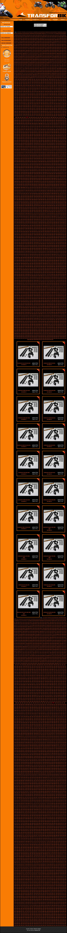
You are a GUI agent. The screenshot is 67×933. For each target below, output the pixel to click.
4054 (48, 272)
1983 (33, 141)
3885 (46, 262)
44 (65, 32)
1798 (48, 129)
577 (50, 57)
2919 (33, 201)
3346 (22, 228)
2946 (39, 202)
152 (65, 36)
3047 (50, 208)
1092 (24, 85)
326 (45, 45)
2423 (50, 169)
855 (48, 71)
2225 (37, 156)
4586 (57, 306)
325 (43, 45)
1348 (59, 100)
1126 (46, 86)
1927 (15, 138)
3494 (30, 237)
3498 (39, 237)
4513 (54, 301)
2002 (22, 143)
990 (15, 79)
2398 (48, 167)
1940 (43, 138)
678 (64, 62)
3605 (63, 243)
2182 (48, 153)
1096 (33, 85)
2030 (30, 144)
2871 (33, 198)
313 (23, 45)
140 (45, 36)
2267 (24, 160)
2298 (39, 161)
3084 (26, 211)
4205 (63, 281)
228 (37, 41)
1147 (39, 88)
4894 (48, 325)
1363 (39, 102)
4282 (22, 287)
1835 (24, 132)
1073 (35, 83)
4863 (33, 324)
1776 (52, 128)
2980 (61, 204)
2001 (20, 143)
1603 (40, 117)
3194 (57, 217)
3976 (35, 268)
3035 (24, 208)
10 (24, 32)
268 (52, 42)
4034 (57, 271)
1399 (65, 103)
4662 (65, 310)
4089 (20, 275)
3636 (26, 246)
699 (47, 64)
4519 (15, 303)
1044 (24, 82)
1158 (63, 88)
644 (59, 60)
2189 (63, 153)
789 (42, 68)
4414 (48, 295)
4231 (15, 284)
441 (30, 51)
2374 (48, 166)
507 (37, 54)
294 (43, 44)
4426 (22, 297)
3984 (52, 268)
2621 (63, 181)
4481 (37, 300)
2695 (15, 187)
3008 (17, 207)
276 (65, 42)
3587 (24, 243)
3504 (52, 237)
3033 (20, 208)
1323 (57, 99)
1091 (22, 85)
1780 (61, 128)
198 (38, 39)
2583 (33, 179)
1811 (24, 131)
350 (33, 47)
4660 (61, 310)
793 (48, 68)
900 (20, 74)
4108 (61, 275)
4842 (39, 322)
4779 (59, 318)
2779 (41, 191)
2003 (24, 143)
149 (60, 36)
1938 (39, 138)
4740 (26, 316)
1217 (35, 92)
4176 (52, 280)
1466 (54, 108)
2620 (61, 181)
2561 (37, 178)
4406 (30, 295)
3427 (41, 233)
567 (33, 57)
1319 (48, 99)
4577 (37, 306)
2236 (61, 156)
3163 (41, 216)
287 (31, 44)
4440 (52, 297)
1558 (46, 114)
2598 (65, 179)
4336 (35, 290)
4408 (35, 295)
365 (59, 47)
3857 (37, 260)
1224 (50, 92)
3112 (35, 213)
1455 (30, 108)
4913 (37, 327)
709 (64, 64)
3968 (17, 268)
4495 (15, 301)
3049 (54, 208)
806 (18, 70)
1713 (20, 124)
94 (22, 35)
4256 (17, 286)
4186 (22, 281)
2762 (57, 190)
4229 (63, 283)
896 (65, 73)
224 (30, 41)
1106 (54, 85)
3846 (65, 258)
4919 (50, 327)
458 (59, 51)
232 (43, 41)
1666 (22, 121)
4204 (61, 281)
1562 (54, 114)
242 (60, 41)
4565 (63, 304)
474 (33, 53)
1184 (15, 91)
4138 (22, 278)
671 (52, 62)
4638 (65, 309)
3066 (39, 210)
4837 (28, 322)
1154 (54, 88)
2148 (26, 152)
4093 (28, 275)
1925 (63, 137)
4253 (63, 284)
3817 (54, 257)
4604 (43, 307)
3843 (59, 258)
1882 (22, 135)
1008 (50, 79)
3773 (63, 254)
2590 (48, 179)
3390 (65, 230)
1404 (24, 105)
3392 (17, 231)
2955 (59, 202)
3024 (52, 207)
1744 (35, 126)
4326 (65, 289)
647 (64, 60)
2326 (48, 163)
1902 (65, 135)
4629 (46, 309)
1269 (43, 95)
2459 (24, 172)
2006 (30, 143)
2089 (54, 147)
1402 (20, 105)
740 (64, 65)
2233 (54, 156)
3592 (35, 243)
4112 (17, 277)
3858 (39, 260)
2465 (37, 172)
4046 (30, 272)
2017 (54, 143)
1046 (28, 82)
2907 (59, 199)
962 (20, 77)
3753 (20, 254)
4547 (24, 304)
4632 (52, 309)
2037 (46, 144)
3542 (30, 240)
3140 (43, 214)
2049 (20, 146)
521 (60, 54)
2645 (63, 182)
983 (55, 77)
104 (36, 35)
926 (64, 74)
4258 (22, 286)
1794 (39, 129)
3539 (24, 240)
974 (40, 77)
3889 (54, 262)
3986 (57, 268)
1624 (35, 118)
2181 (46, 153)
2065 (54, 146)
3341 (63, 227)
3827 (24, 258)
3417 (20, 233)
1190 (28, 91)
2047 (15, 146)
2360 (17, 166)
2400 (52, 167)
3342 (65, 227)
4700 (43, 313)
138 (42, 36)
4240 (35, 284)
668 (47, 62)
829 (57, 70)
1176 (50, 89)
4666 (22, 312)
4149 (46, 278)
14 (29, 32)
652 (20, 62)
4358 (30, 292)
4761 (20, 318)
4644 (26, 310)
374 (21, 48)
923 (59, 74)
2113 (54, 149)
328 (48, 45)
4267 (41, 286)
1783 (15, 129)
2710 (48, 187)
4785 (20, 319)
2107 (41, 149)
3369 (20, 230)
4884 (26, 325)
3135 (33, 214)
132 (31, 36)
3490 (22, 237)
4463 (50, 298)
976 (43, 77)
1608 (51, 117)
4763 (24, 318)
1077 (43, 83)
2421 (46, 169)
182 (64, 38)
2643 (59, 182)
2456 (17, 172)
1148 (41, 88)
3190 (48, 217)
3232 (35, 220)
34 (53, 32)
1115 (22, 86)
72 (47, 33)
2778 (39, 191)
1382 (28, 103)
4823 (50, 321)
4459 (41, 298)
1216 (33, 92)
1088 (15, 85)
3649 (54, 246)
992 (18, 79)
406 (23, 50)
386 (42, 48)
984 (57, 77)
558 (18, 57)
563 (26, 57)
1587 (57, 115)
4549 (28, 304)
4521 (20, 303)
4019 (24, 271)
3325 (28, 227)
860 (57, 71)
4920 (52, 327)
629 (33, 60)
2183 (50, 153)
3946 (22, 266)
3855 (33, 260)
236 (50, 41)
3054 (65, 208)
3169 (54, 216)
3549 (46, 240)
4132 (61, 277)
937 (30, 76)
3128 (17, 214)
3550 (48, 240)
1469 (61, 108)
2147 (24, 152)
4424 (17, 297)
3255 (33, 222)
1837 (28, 132)
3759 (33, 254)
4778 (57, 318)
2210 (57, 155)
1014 (63, 79)
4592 (17, 307)
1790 (30, 129)
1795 (41, 129)
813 (30, 70)
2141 (63, 150)
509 (40, 54)
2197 (28, 155)
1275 (57, 95)
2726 (30, 188)
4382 (30, 294)
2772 (26, 191)
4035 (59, 271)
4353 (20, 292)
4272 (52, 286)
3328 (35, 227)
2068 (61, 146)
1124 (41, 86)
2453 (63, 170)
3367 (15, 230)
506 (35, 54)
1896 (52, 135)
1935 (33, 138)
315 (26, 45)
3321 (20, 227)
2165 (63, 152)
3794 (57, 255)
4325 (63, 289)
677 (62, 62)
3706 (22, 251)
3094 (48, 211)
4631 (50, 309)
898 (16, 74)
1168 (33, 89)
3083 (24, 211)
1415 (48, 105)
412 (33, 50)
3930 (39, 265)
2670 (65, 184)
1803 (59, 129)
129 (26, 36)
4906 (22, 327)
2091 (59, 147)
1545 (17, 114)
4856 (17, 324)
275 (64, 42)
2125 (28, 150)
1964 (43, 140)
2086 (48, 147)
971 (35, 77)
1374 (63, 102)
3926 (30, 265)
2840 (17, 196)
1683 (59, 121)
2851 (41, 196)
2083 (41, 147)
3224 (17, 220)
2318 (30, 163)
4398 (65, 294)
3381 (46, 230)
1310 (28, 99)
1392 (50, 103)
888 (52, 73)
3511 (15, 239)
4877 (63, 324)
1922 (57, 137)
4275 (59, 286)
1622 (30, 118)
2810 (57, 193)
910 (37, 74)
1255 (65, 94)
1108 (59, 85)
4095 (33, 275)
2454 (65, 170)
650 (16, 62)
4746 (39, 316)
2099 (24, 149)
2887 (15, 199)
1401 (17, 105)
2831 (50, 195)
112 (50, 35)
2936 (17, 202)
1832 (17, 132)
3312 (52, 225)
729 (45, 65)
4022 (30, 271)
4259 (24, 286)
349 (31, 47)
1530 (37, 112)
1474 (20, 109)
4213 (28, 283)
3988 (61, 268)
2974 (48, 204)
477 (38, 53)
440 (28, 51)
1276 (59, 95)
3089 (37, 211)
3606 (65, 243)
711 (15, 65)
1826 (57, 131)
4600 (35, 307)
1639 (15, 120)
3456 (52, 234)
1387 (39, 103)
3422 (30, 233)
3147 (59, 214)
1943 (50, 138)
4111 (15, 277)
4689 (20, 313)
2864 (17, 198)
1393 (52, 103)
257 (33, 42)
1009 (52, 79)
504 (31, 54)
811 (26, 70)
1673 (37, 121)
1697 (37, 123)
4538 (57, 303)
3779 (24, 255)
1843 (41, 132)
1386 (37, 103)
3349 (28, 228)
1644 (26, 120)
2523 (59, 175)
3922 (22, 265)
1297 (52, 97)
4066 (22, 274)
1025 (35, 80)
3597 (46, 243)
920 (54, 74)
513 (47, 54)
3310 (48, 225)
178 (57, 38)
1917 (46, 137)
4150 (48, 278)
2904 (52, 199)
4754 (57, 316)
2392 (35, 167)
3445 (28, 234)
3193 (54, 217)
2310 (65, 161)
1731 (59, 124)
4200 (52, 281)
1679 (50, 121)
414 (37, 50)
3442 (22, 234)
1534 (46, 112)
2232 (52, 156)
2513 (37, 175)
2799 (33, 193)
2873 (37, 198)
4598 (30, 307)
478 (40, 53)
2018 (57, 143)
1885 (28, 135)
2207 (50, 155)
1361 (35, 102)
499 (23, 54)
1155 (57, 88)
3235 (41, 220)
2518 (48, 175)
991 (17, 79)
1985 (37, 141)
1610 (56, 117)
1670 (30, 121)
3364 (61, 228)
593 (25, 59)
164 (33, 38)
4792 (35, 319)
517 (54, 54)
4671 (33, 312)
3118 (48, 213)
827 (54, 70)
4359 (33, 292)
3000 (52, 205)
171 (45, 38)
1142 (28, 88)
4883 (24, 325)
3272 (17, 223)
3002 (57, 205)
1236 (24, 94)
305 (62, 44)
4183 (15, 281)
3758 (30, 254)
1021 (26, 80)
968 (30, 77)
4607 (50, 307)
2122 (22, 150)
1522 (20, 112)
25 (42, 32)
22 (38, 32)
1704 (52, 123)
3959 (50, 266)
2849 (37, 196)
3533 (63, 239)
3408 (52, 231)
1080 (50, 83)
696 (42, 64)
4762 (22, 318)
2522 (57, 175)
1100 (41, 85)
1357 (26, 102)
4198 (48, 281)
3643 (41, 246)
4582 (48, 306)
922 (57, 74)
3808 (35, 257)
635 (43, 60)
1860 (26, 134)
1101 (43, 85)
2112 (52, 149)
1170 (37, 89)
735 (55, 65)
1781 (63, 128)
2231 (50, 156)
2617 (54, 181)
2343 (33, 164)
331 (54, 45)
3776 (17, 255)
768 (59, 67)
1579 (39, 115)
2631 (33, 182)
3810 (39, 257)
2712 (52, 187)
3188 (43, 217)
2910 (65, 199)
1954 (22, 140)
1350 (63, 100)
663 (38, 62)
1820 (43, 131)
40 (60, 32)
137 (40, 36)
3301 (28, 225)
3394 (22, 231)
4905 (20, 327)
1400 (15, 105)
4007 (50, 269)
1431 (30, 106)
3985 (54, 268)
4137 (20, 278)
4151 (50, 278)
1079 (48, 83)
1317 (43, 99)
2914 (22, 201)
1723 (41, 124)
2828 (43, 195)
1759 (15, 128)
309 (16, 45)
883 (43, 73)
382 (35, 48)
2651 (24, 184)
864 (64, 71)
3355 (41, 228)
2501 (63, 173)
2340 (26, 164)
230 (40, 41)
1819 (41, 131)
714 (20, 65)
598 (33, 59)
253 (26, 42)
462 (65, 51)
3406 (48, 231)
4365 (46, 292)
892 (59, 73)
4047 (33, 272)
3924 (26, 265)
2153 (37, 152)
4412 (43, 295)
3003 (59, 205)
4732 (61, 315)
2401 (54, 167)
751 (30, 67)
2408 (17, 169)
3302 (30, 225)
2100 (26, 149)
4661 (63, 310)
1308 (24, 99)
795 (52, 68)
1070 (28, 83)
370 (15, 48)
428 (60, 50)
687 (26, 64)
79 (55, 33)
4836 (26, 322)
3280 (35, 223)
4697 (37, 313)
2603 (24, 181)
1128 (50, 86)
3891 (59, 262)
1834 (22, 132)
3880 (35, 262)
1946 (57, 138)
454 (52, 51)
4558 (48, 304)
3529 (54, 239)
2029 (28, 144)
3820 (61, 257)
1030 (46, 80)
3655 (15, 248)
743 (16, 67)
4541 (63, 303)
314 (25, 45)
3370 (22, 230)
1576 (33, 115)
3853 (28, 260)
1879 (15, 135)
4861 (28, 324)
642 (55, 60)
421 (48, 50)
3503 (50, 237)
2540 (43, 176)
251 (23, 42)
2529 (20, 176)
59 (31, 33)
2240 (17, 158)
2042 (57, 144)
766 (55, 67)
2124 (26, 150)
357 (45, 47)
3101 (63, 211)
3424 (35, 233)
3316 (61, 225)
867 (16, 73)
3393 (20, 231)
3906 (39, 263)
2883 (59, 198)
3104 (17, 213)
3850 (22, 260)
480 (43, 53)
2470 (48, 172)
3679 (15, 249)
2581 (28, 179)
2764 (61, 190)
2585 (37, 179)
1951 (15, 140)
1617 (20, 118)
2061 (46, 146)
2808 (52, 193)
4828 (61, 321)
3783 (33, 255)
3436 (61, 233)
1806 (65, 129)
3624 (52, 245)
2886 (65, 198)
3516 (26, 239)
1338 (37, 100)
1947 (59, 138)
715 (21, 65)
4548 (26, 304)
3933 (46, 265)
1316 (41, 99)
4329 (20, 290)
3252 (26, 222)
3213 (46, 219)
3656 (17, 248)
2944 (35, 202)
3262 (48, 222)
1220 (41, 92)
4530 (39, 303)
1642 (22, 120)
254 (28, 42)
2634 (39, 182)
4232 (17, 284)
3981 (46, 268)
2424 (52, 169)
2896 (35, 199)
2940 (26, 202)
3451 (41, 234)
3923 (24, 265)
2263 (15, 160)
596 (30, 59)
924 (60, 74)
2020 (61, 143)
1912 (35, 137)
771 (64, 67)
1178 (54, 89)
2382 (65, 166)
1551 (30, 114)
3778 (22, 255)
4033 (54, 271)
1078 (46, 83)
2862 (65, 196)
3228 (26, 220)
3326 (30, 227)
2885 (63, 198)
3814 (48, 257)
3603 (59, 243)
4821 (46, 321)
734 (54, 65)
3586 (22, 243)
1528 (33, 112)
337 (64, 45)
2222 (30, 156)
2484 (26, 173)
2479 (15, 173)
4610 (57, 307)
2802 (39, 193)
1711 (15, 124)
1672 (35, 121)
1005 (43, 79)
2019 (59, 143)
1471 (65, 108)
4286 (30, 287)
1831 (15, 132)
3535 (15, 240)
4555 (41, 304)
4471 (15, 300)
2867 (24, 198)
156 (20, 38)
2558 (30, 178)
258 (35, 42)
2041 (54, 144)
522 (62, 54)
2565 (46, 178)
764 (52, 67)
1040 (15, 82)
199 (40, 39)
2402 (57, 167)
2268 (26, 160)
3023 (50, 207)
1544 (15, 114)
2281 (54, 160)
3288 (52, 223)
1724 (43, 124)
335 (60, 45)
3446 (30, 234)
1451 (22, 108)
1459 (39, 108)
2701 (28, 187)
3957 (46, 266)
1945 (54, 138)
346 (26, 47)
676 (60, 62)
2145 (20, 152)
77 (53, 33)
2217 (20, 156)
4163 (24, 280)
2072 (17, 147)
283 (25, 44)
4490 (57, 300)
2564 (43, 178)
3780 (26, 255)
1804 (61, 129)
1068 (24, 83)
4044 (26, 272)
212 (62, 39)
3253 (28, 222)
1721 (37, 124)
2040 (52, 144)
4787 (24, 319)
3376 (35, 230)
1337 (35, 100)
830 (59, 70)
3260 (43, 222)
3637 (28, 246)
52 (23, 33)
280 (20, 44)
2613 (46, 181)
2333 (63, 163)
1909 (28, 137)
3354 (39, 228)
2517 (46, 175)
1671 (33, 121)
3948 (26, 266)
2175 (33, 153)
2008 (35, 143)
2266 (22, 160)
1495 (65, 109)
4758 (65, 316)
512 (45, 54)
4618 (22, 309)
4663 (15, 312)
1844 (43, 132)
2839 (15, 196)
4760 (17, 318)
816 (35, 70)
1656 (52, 120)
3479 (50, 236)
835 (15, 71)
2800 (35, 193)
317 (30, 45)
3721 (54, 251)
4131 (59, 277)
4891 (41, 325)
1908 (26, 137)
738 (60, 65)
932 (21, 76)
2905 (54, 199)
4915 (41, 327)
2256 (52, 158)
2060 (43, 146)
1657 (54, 120)
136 (38, 36)
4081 (54, 274)
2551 (15, 178)
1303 (65, 97)
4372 (61, 292)
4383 (33, 294)
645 (60, 60)
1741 (28, 126)
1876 (61, 134)
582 (59, 57)
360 (50, 47)
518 (55, 54)
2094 (65, 147)
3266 (57, 222)
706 (59, 64)
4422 (65, 295)
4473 (20, 300)
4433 (37, 297)
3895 (15, 263)
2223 (33, 156)
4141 (28, 278)
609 (52, 59)
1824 (52, 131)
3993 (20, 269)
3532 (61, 239)
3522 (39, 239)
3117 (46, 213)
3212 (43, 219)
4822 (48, 321)
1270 (46, 95)
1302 (63, 97)
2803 (41, 193)
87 (65, 33)
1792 (35, 129)
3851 (24, 260)
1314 (37, 99)
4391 (50, 294)
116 (57, 35)
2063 (50, 146)
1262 (28, 95)
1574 (28, 115)
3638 (30, 246)
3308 (43, 225)
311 (20, 45)
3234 (39, 220)
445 (37, 51)
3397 (28, 231)
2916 (26, 201)
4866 (39, 324)
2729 (37, 188)
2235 (59, 156)
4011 (59, 269)
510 (42, 54)
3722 (57, 251)
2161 (54, 152)
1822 (48, 131)
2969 (37, 204)
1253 (61, 94)
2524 (61, 175)
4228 (61, 283)
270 (55, 42)
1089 (17, 85)
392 (52, 48)
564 (28, 57)
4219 (41, 283)
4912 (35, 327)
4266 (39, 286)
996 (25, 79)
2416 (35, 169)
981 (52, 77)
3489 (20, 237)
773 (15, 68)
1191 (30, 91)
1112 (15, 86)
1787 (24, 129)
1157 (61, 88)
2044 (61, 144)
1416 (50, 105)
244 (64, 41)
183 (65, 38)
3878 (30, 262)
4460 (43, 298)
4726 (48, 315)
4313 (37, 289)
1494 (63, 109)
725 (38, 65)
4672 (35, 312)
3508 (61, 237)
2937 (20, 202)
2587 (41, 179)
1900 (61, 135)
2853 (46, 196)
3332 (43, 227)
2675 (24, 185)
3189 (46, 217)
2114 (57, 149)
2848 (35, 196)
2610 (39, 181)
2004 (26, 143)
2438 (30, 170)
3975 (33, 268)
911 (38, 74)
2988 (26, 205)
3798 (65, 255)
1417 (52, 105)
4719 (33, 315)
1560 (50, 114)
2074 (22, 147)
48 (18, 33)
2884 (61, 198)
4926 (65, 327)
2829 (46, 195)
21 (37, 32)
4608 (52, 307)
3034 (22, 208)
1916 (43, 137)
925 (62, 74)
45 (14, 33)
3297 (20, 225)
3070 (48, 210)
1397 (61, 103)
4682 (57, 312)
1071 (30, 83)
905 (28, 74)
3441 (20, 234)
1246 (46, 94)
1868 (43, 134)
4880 (17, 325)
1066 (20, 83)
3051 (59, 208)
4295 (50, 287)
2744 (17, 190)
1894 (48, 135)
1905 (20, 137)
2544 (52, 176)
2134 (48, 150)
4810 (22, 321)
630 (35, 60)
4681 (54, 312)
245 (65, 41)
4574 (30, 306)
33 (52, 32)
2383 (15, 167)
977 (45, 77)
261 (40, 42)
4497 (20, 301)
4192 (35, 281)
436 (21, 51)
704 (55, 64)
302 (57, 44)
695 (40, 64)
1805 (63, 129)
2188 (61, 153)
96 (24, 35)
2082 (39, 147)
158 (23, 38)
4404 (26, 295)
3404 (43, 231)
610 (54, 59)
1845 (46, 132)
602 (40, 59)
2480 (17, 173)
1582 (46, 115)
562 (25, 57)
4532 (43, 303)
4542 (65, 303)
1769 (37, 128)
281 (21, 44)
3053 (63, 208)
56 (28, 33)
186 (18, 39)
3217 (54, 219)
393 (54, 48)
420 (47, 50)
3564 (26, 242)
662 (37, 62)
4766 (30, 318)
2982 (65, 204)
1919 (50, 137)
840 (23, 71)
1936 (35, 138)
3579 (59, 242)
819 (40, 70)
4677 (46, 312)
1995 (59, 141)
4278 (65, 286)
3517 (28, 239)
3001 (54, 205)
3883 (41, 262)
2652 (26, 184)
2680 (35, 185)
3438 (65, 233)
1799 (50, 129)
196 (35, 39)
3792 (52, 255)
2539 (41, 176)
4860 (26, 324)
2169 (20, 153)
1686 (65, 121)
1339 (39, 100)
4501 (28, 301)
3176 (17, 217)
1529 (35, 112)
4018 (22, 271)
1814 (30, 131)
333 (57, 45)
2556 (26, 178)
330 (52, 45)
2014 (48, 143)
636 (45, 60)
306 (64, 44)
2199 (33, 155)
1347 (57, 100)
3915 (59, 263)
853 (45, 71)
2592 (52, 179)
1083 (57, 83)
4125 (46, 277)
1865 (37, 134)
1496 (15, 111)
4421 (63, 295)
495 (16, 54)
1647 (33, 120)
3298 (22, 225)
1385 (35, 103)
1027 (39, 80)
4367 (50, 292)
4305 (20, 289)
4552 (35, 304)
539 (38, 56)
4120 (35, 277)
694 (38, 64)
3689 (37, 249)
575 (47, 57)
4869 (46, 324)
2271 (33, 160)
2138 (57, 150)
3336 (52, 227)
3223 (15, 220)
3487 (15, 237)
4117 (28, 277)
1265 (35, 95)
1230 (63, 92)
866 (15, 73)
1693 (28, 123)
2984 (17, 205)
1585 (52, 115)
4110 (65, 275)
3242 (57, 220)
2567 (50, 178)
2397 (46, 167)
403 (18, 50)
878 (35, 73)
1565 (61, 114)
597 (31, 59)
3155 (24, 216)
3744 (52, 252)
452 (48, 51)
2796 (26, 193)
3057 (20, 210)
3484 (61, 236)
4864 (35, 324)
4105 (54, 275)
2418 (39, 169)
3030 (65, 207)
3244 (61, 220)
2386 (22, 167)
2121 (20, 150)
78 (54, 33)
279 (18, 44)
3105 (20, 213)
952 (55, 76)
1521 (17, 112)
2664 (52, 184)
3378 (39, 230)
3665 (37, 248)
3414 (65, 231)
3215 (50, 219)
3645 (46, 246)
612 (57, 59)
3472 (35, 236)
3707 (24, 251)
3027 (59, 207)
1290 (37, 97)
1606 (47, 117)
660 (33, 62)
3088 (35, 211)
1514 (54, 111)
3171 (59, 216)
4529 (37, 303)
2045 (63, 144)
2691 (59, 185)
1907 (24, 137)
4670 (30, 312)
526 (16, 56)
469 (25, 53)
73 (48, 33)
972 (37, 77)
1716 (26, 124)
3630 (65, 245)
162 (30, 38)
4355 (24, 292)
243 (62, 41)
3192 (52, 217)
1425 (17, 106)
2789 (63, 191)
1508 (41, 111)
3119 (50, 213)
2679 (33, 185)
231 (42, 41)
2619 (59, 181)
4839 (33, 322)
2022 (65, 143)
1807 (15, 131)
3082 (22, 211)
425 (55, 50)
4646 (30, 310)
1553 (35, 114)
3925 (28, 265)
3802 (22, 257)
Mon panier (55, 19)
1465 (52, 108)
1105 (52, 85)
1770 (39, 128)
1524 (24, 112)
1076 (41, 83)
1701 (46, 123)
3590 (30, 243)
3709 (28, 251)
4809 (20, 321)
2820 (26, 195)
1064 (15, 83)
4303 (15, 289)
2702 (30, 187)
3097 (54, 211)
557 (16, 57)
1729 (54, 124)
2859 (59, 196)
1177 (52, 89)
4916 (43, 327)
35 (54, 32)
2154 (39, 152)
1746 (39, 126)
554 (64, 56)
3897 (20, 263)
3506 (57, 237)
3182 (30, 217)
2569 (54, 178)
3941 (63, 265)
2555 (24, 178)
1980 (26, 141)
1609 (54, 117)
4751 (50, 316)
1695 (33, 123)
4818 (39, 321)
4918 (48, 327)
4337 (37, 290)
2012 (43, 143)
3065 (37, 210)
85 (63, 33)
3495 (33, 237)
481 (45, 53)
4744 (35, 316)
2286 (65, 160)
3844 (61, 258)
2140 (61, 150)
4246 (48, 284)
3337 (54, 227)
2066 (57, 146)
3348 (26, 228)
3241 (54, 220)
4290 (39, 287)
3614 (30, 245)
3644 (43, 246)
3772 (61, 254)
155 (18, 38)
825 (50, 70)
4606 (48, 307)
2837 (63, 195)
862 (60, 71)
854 (47, 71)
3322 (22, 227)
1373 (61, 102)
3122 (57, 213)
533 (28, 56)
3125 (63, 213)
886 (48, 73)
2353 (54, 164)
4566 (65, 304)
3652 (61, 246)
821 (43, 70)
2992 (35, 205)
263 (43, 42)
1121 (35, 86)
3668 (43, 248)
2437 (28, 170)
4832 (17, 322)
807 (20, 70)
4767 (33, 318)
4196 (43, 281)
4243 (41, 284)
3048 (52, 208)
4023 (33, 271)
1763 (24, 128)
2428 (61, 169)
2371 (41, 166)
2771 (24, 191)
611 (55, 59)
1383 (30, 103)
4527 (33, 303)
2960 (17, 204)
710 (65, 64)
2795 (24, 193)
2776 (35, 191)
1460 (41, 108)
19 (35, 32)
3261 (46, 222)
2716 (61, 187)
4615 (15, 309)
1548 (24, 114)
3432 (52, 233)
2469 (46, 172)
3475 (41, 236)
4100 (43, 275)
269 (54, 42)
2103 (33, 149)
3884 (43, 262)
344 (23, 47)
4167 (33, 280)
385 (40, 48)
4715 (24, 315)
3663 (33, 248)
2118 (65, 149)
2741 (63, 188)
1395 (57, 103)
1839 (33, 132)
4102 (48, 275)
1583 (48, 115)
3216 (52, 219)
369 (65, 47)
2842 (22, 196)
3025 (54, 207)
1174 (46, 89)
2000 (17, 143)
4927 (15, 329)
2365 (28, 166)
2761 (54, 190)
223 (28, 41)
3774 (65, 254)
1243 (39, 94)
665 (42, 62)
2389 (28, 167)
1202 (54, 91)
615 (62, 59)
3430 (48, 233)
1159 (65, 88)
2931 (59, 201)
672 (54, 62)
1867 (41, 134)
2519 (50, 175)
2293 (28, 161)
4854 (65, 322)
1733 (63, 124)
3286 (48, 223)
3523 (41, 239)
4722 (39, 315)
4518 (65, 301)
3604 (61, 243)
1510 (46, 111)
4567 (15, 306)
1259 (22, 95)
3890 (57, 262)
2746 (22, 190)
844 (30, 71)
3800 (17, 257)
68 (42, 33)
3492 (26, 237)
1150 (46, 88)
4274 (57, 286)
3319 (15, 227)
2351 (50, 164)
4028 (43, 271)
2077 (28, 147)
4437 (46, 297)
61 (34, 33)
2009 (37, 143)
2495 (50, 173)
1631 (50, 118)
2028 (26, 144)
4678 (48, 312)
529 (21, 56)
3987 (59, 268)
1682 (57, 121)
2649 (20, 184)
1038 (63, 80)
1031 (48, 80)
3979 (41, 268)
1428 (24, 106)
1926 (65, 137)
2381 (63, 166)
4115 (24, 277)
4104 (52, 275)
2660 (43, 184)
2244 (26, 158)
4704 (52, 313)
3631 (15, 246)
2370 (39, 166)
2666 (57, 184)
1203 (57, 91)
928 (15, 76)
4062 (65, 272)
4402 (22, 295)
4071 (33, 274)
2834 (57, 195)
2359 (15, 166)
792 (47, 68)
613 (59, 59)
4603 (41, 307)
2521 (54, 175)
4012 (61, 269)
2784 (52, 191)
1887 (33, 135)
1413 (43, 105)
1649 (37, 120)
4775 (50, 318)
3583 (15, 243)
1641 (20, 120)
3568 (35, 242)
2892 (26, 199)
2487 (33, 173)
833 (64, 70)
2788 (61, 191)
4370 (57, 292)
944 (42, 76)
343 (21, 47)
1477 (26, 109)
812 (28, 70)
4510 (48, 301)
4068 (26, 274)
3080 (17, 211)
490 (60, 53)
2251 (41, 158)
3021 (46, 207)
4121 (37, 277)
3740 (43, 252)
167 (38, 38)
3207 (33, 219)
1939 (41, 138)
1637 (63, 118)
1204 (59, 91)
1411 (39, 105)
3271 (15, 223)
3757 (28, 254)
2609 (37, 181)
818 (38, 70)
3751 (15, 254)
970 (33, 77)
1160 (15, 89)
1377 (17, 103)
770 (62, 67)
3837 (46, 258)
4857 (20, 324)
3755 (24, 254)
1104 (50, 85)
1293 (43, 97)
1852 (61, 132)
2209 (54, 155)
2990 (30, 205)
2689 (54, 185)
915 (45, 74)
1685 (63, 121)
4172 (43, 280)
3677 (63, 248)
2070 (65, 146)
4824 (52, 321)
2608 (35, 181)
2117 (63, 149)
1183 (65, 89)
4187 (24, 281)
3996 (26, 269)
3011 (24, 207)
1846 (48, 132)
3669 (46, 248)
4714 (22, 315)
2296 (35, 161)
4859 (24, 324)
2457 (20, 172)
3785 (37, 255)
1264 (33, 95)
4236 (26, 284)
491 (62, 53)
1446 (63, 106)
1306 (20, 99)
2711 (50, 187)
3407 (50, 231)
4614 (65, 307)
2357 (63, 164)
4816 (35, 321)
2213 (63, 155)
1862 (30, 134)
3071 (50, 210)
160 (26, 38)
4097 (37, 275)
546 (50, 56)
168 (40, 38)
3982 (48, 268)
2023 (15, 144)
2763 (59, 190)
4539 (59, 303)
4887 (33, 325)
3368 (17, 230)
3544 (35, 240)
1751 (50, 126)
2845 (28, 196)
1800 (52, 129)
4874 (57, 324)
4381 (28, 294)
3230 (30, 220)
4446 (65, 297)
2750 (30, 190)
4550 (30, 304)
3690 (39, 249)
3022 (48, 207)
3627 (59, 245)
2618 (57, 181)
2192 (17, 155)
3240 (52, 220)
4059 (59, 272)
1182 (63, 89)
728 (43, 65)
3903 (33, 263)
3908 (43, 263)
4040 (17, 272)
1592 (16, 117)
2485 (28, 173)
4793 (37, 319)
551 (59, 56)
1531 (39, 112)
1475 (22, 109)
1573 (26, 115)
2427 (59, 169)
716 (23, 65)
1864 (35, 134)
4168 (35, 280)
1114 (20, 86)
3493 (28, 237)
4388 (43, 294)
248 (18, 42)
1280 (15, 97)
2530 (22, 176)
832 (62, 70)
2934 (65, 201)
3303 (33, 225)
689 (30, 64)
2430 (65, 169)
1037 (61, 80)
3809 (37, 257)
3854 (30, 260)
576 (48, 57)
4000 (35, 269)
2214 (65, 155)
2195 (24, 155)
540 (40, 56)
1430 (28, 106)
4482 (39, 300)
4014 (65, 269)
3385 (54, 230)
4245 (46, 284)
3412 (61, 231)
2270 (30, 160)
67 (41, 33)
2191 (15, 155)
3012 (26, 207)
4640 (17, 310)
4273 (54, 286)
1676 (43, 121)
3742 (48, 252)
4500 (26, 301)
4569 (20, 306)
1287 (30, 97)
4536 (52, 303)
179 (59, 38)
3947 (24, 266)
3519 (33, 239)
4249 (54, 284)
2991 (33, 205)
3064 (35, 210)
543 (45, 56)
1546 (20, 114)
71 (46, 33)
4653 (46, 310)
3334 (48, 227)
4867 (41, 324)
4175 (50, 280)
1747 (41, 126)
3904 (35, 263)
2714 (57, 187)
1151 (48, 88)
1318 (46, 99)
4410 (39, 295)
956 (62, 76)
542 (43, 56)
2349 (46, 164)
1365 (43, 102)
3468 (26, 236)
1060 (59, 82)
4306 (22, 289)
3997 (28, 269)
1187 (22, 91)
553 (62, 56)
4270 (48, 286)
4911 (33, 327)
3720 (52, 251)
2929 (54, 201)
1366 (46, 102)
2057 (37, 146)
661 (35, 62)
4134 (65, 277)
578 (52, 57)
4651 (41, 310)
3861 (46, 260)
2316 (26, 163)
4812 (26, 321)
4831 (15, 322)
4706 (57, 313)
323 (40, 45)
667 (45, 62)
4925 (63, 327)
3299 (24, 225)
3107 (24, 213)
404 (20, 50)
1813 (28, 131)
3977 (37, 268)
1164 (24, 89)
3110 (30, 213)
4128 (52, 277)
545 (48, 56)
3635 (24, 246)
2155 (41, 152)
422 (50, 50)
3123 (59, 213)
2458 (22, 172)
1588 (59, 115)
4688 (17, 313)
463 (15, 53)
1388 (41, 103)
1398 (63, 103)
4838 (30, 322)
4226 (57, 283)
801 (62, 68)
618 (15, 60)
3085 (28, 211)
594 (26, 59)
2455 (15, 172)
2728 (35, 188)
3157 (28, 216)
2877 (46, 198)
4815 (33, 321)
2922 (39, 201)
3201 (20, 219)
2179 (41, 153)
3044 (43, 208)
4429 (28, 297)
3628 (61, 245)
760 (45, 67)
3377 (37, 230)
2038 (48, 144)
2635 (41, 182)
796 (54, 68)
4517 (63, 301)
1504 (33, 111)
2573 (63, 178)
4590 (65, 306)
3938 (57, 265)
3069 (46, 210)
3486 (65, 236)
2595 (59, 179)
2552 (17, 178)
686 (25, 64)
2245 (28, 158)
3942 (65, 265)
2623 (15, 182)
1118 (28, 86)
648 (65, 60)
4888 (35, 325)
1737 (20, 126)
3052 (61, 208)
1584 (50, 115)
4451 (24, 298)
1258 (20, 95)
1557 (43, 114)
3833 (37, 258)
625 (26, 60)
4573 (28, 306)
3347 (24, 228)
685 (23, 64)
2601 (20, 181)
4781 (63, 318)
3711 (33, 251)
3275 (24, 223)
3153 (20, 216)
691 (33, 64)
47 (17, 33)
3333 (46, 227)
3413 (63, 231)
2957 (63, 202)
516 (52, 54)
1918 (48, 137)
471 (28, 53)
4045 (28, 272)
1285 (26, 97)
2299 (41, 161)
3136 (35, 214)
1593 (18, 117)
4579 (41, 306)
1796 (43, 129)
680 (15, 64)
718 (26, 65)
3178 (22, 217)
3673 (54, 248)
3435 (59, 233)
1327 (65, 99)
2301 (46, 161)
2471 (50, 172)
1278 (63, 95)
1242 (37, 94)
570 (38, 57)
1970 (57, 140)
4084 (61, 274)
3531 (59, 239)
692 (35, 64)
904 (26, 74)
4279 (15, 287)
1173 (43, 89)
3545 (37, 240)
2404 (61, 167)
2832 (52, 195)
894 (62, 73)
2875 (41, 198)
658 (30, 62)
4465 (54, 298)
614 (60, 59)
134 (35, 36)
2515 (41, 175)
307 (65, 44)
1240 (33, 94)
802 (64, 68)
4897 (54, 325)
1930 (22, 138)
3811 (41, 257)
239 (55, 41)
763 (50, 67)
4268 (43, 286)
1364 (41, 102)
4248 (52, 284)
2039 (50, 144)
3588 (26, 243)
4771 (41, 318)
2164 (61, 152)
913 (42, 74)
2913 (20, 201)
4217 (37, 283)
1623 (33, 118)
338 (65, 45)
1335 (30, 100)
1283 (22, 97)
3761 (37, 254)
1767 (33, 128)
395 (57, 48)
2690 (57, 185)
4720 (35, 315)
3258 (39, 222)
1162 (20, 89)
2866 (22, 198)
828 (55, 70)
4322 (57, 289)
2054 (30, 146)
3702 (65, 249)
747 (23, 67)
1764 (26, 128)
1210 (20, 92)
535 (31, 56)
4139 (24, 278)
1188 (24, 91)
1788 (26, 129)
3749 (63, 252)
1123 (39, 86)
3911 (50, 263)
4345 (54, 290)
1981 (28, 141)
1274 (54, 95)
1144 (33, 88)
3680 (17, 249)
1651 (41, 120)
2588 (43, 179)
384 (38, 48)
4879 (15, 325)
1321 (52, 99)
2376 (52, 166)
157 (21, 38)
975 (42, 77)
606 (47, 59)
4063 (15, 274)
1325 (61, 99)
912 (40, 74)
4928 (17, 329)
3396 (26, 231)
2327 (50, 163)
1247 (48, 94)
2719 (15, 188)
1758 (65, 126)
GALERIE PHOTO (35, 19)
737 (59, 65)
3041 (37, 208)
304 (60, 44)
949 (50, 76)
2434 (22, 170)
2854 (48, 196)
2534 (30, 176)
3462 (65, 234)
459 (60, 51)
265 (47, 42)
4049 (37, 272)
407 (25, 50)
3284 (43, 223)
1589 (61, 115)
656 (26, 62)
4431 (33, 297)
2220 (26, 156)
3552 (52, 240)
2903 (50, 199)
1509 (43, 111)
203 (47, 39)
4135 (15, 278)
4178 (57, 280)
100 (29, 35)
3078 (65, 210)
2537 (37, 176)
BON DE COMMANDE (6, 43)
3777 (20, 255)
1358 (28, 102)
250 (21, 42)
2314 (22, 163)
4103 (50, 275)
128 (25, 36)
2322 (39, 163)
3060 (26, 210)
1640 (17, 120)
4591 (15, 307)
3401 (37, 231)
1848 (52, 132)
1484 (41, 109)
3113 (37, 213)
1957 (28, 140)
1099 (39, 85)
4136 (17, 278)
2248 (35, 158)
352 (37, 47)
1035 (57, 80)
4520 (17, 303)
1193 (35, 91)
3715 (41, 251)
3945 (20, 266)
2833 (54, 195)
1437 (43, 106)
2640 (52, 182)
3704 (17, 251)
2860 (61, 196)
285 (28, 44)
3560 (17, 242)
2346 (39, 164)
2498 (57, 173)
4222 (48, 283)
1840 (35, 132)
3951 (33, 266)
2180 (43, 153)
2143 (15, 152)
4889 (37, 325)
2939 (24, 202)
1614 (64, 117)
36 (55, 32)
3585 (20, 243)
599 (35, 59)
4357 (28, 292)
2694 (65, 185)
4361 (37, 292)
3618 (39, 245)
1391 (48, 103)
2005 (28, 143)
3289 (54, 223)
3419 (24, 233)
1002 (37, 79)
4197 (46, 281)
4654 (48, 310)
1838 (30, 132)
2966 (30, 204)
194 (31, 39)
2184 (52, 153)
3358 (48, 228)
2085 (46, 147)
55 (26, 33)
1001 (35, 79)
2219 (24, 156)
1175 (48, 89)
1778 (57, 128)
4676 (43, 312)
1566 (63, 114)
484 (50, 53)
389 (47, 48)
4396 (61, 294)
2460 (26, 172)
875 (30, 73)
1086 (63, 83)
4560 (52, 304)
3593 (37, 243)
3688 (35, 249)
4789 (28, 319)
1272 (50, 95)
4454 (30, 298)
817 (37, 70)
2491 (41, 173)
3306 (39, 225)
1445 (61, 106)
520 (59, 54)
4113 (20, 277)
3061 (28, 210)
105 (38, 35)
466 (20, 53)
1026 (37, 80)
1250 (54, 94)
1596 (25, 117)
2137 (54, 150)
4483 (41, 300)
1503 (30, 111)
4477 (28, 300)
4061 (63, 272)
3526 (48, 239)
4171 (41, 280)
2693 (63, 185)
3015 (33, 207)
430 (64, 50)
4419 (59, 295)
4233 (20, 284)
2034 (39, 144)
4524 (26, 303)
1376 (15, 103)
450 (45, 51)
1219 (39, 92)
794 (50, 68)
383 (37, 48)
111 (48, 35)
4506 (39, 301)
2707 (41, 187)
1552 (33, 114)
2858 (57, 196)
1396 (59, 103)
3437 (63, 233)
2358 (65, 164)
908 (33, 74)
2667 (59, 184)
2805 (46, 193)
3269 (63, 222)
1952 (17, 140)
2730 (39, 188)
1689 (20, 123)
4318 (48, 289)
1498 (20, 111)
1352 (15, 102)
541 (42, 56)
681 (16, 64)
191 (26, 39)
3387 (59, 230)
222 (26, 41)
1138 (20, 88)
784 (33, 68)
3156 (26, 216)
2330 (57, 163)
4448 (17, 298)
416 (40, 50)
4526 (30, 303)
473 (31, 53)
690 (31, 64)
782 (30, 68)
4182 (65, 280)
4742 (30, 316)
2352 (52, 164)
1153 (52, 88)
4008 (52, 269)
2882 (57, 198)
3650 (57, 246)
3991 (15, 269)
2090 (57, 147)
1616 (17, 118)
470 (26, 53)
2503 (15, 175)
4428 (26, 297)
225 (31, 41)
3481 (54, 236)
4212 (26, 283)
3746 (57, 252)
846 (33, 71)
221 (25, 41)
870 (21, 73)
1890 (39, 135)
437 (23, 51)
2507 (24, 175)
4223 (50, 283)
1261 (26, 95)
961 (18, 77)
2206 (48, 155)
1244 (41, 94)
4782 (65, 318)
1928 (17, 138)
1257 (17, 95)
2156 (43, 152)
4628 (43, 309)
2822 (30, 195)
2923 (41, 201)
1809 (20, 131)
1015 (65, 79)
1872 (52, 134)
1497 (17, 111)
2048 (17, 146)
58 (30, 33)
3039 (33, 208)
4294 (48, 287)
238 (54, 41)
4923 (59, 327)
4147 (41, 278)
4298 (57, 287)
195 (33, 39)
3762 (39, 254)
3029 (63, 207)
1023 (30, 80)
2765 (63, 190)
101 (31, 35)
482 (47, 53)
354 (40, 47)
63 (36, 33)
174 (50, 38)
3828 (26, 258)
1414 (46, 105)
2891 (24, 199)
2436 (26, 170)
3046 (48, 208)
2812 (61, 193)
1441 (52, 106)
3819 (59, 257)
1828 (61, 131)
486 (54, 53)
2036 (43, 144)
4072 (35, 274)
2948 (43, 202)
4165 (28, 280)
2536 (35, 176)
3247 (15, 222)
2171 (24, 153)
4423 (15, 297)
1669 (28, 121)
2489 (37, 173)
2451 (59, 170)
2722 (22, 188)
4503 (33, 301)
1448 (15, 108)
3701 (63, 249)
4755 (59, 316)
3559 (15, 242)
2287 (15, 161)
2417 (37, 169)
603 (42, 59)
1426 (20, 106)
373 (20, 48)
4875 (59, 324)
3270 (65, 222)
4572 (26, 306)
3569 (37, 242)
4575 (33, 306)
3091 (41, 211)
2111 (50, 149)
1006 (45, 79)
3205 (28, 219)
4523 (24, 303)
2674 (22, 185)
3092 (43, 211)
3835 (41, 258)
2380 (61, 166)
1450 (20, 108)
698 (45, 64)
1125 (43, 86)
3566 (30, 242)
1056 (50, 82)
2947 (41, 202)
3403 (41, 231)
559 (20, 57)
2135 (50, 150)
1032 (50, 80)
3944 (17, 266)
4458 (39, 298)
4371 (59, 292)
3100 (61, 211)
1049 (35, 82)
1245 (43, 94)
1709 (63, 123)
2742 (65, 188)
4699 (41, 313)
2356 (61, 164)
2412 (26, 169)
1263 (30, 95)
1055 (48, 82)
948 (48, 76)
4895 (50, 325)
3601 (54, 243)
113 (52, 35)
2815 (15, 195)
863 (62, 71)
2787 (59, 191)
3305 (37, 225)
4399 (15, 295)
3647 (50, 246)
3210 (39, 219)
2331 (59, 163)
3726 (65, 251)
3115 (41, 213)
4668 (26, 312)
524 (65, 54)
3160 (35, 216)
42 (63, 32)
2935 (15, 202)
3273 (20, 223)
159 (25, 38)
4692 (26, 313)
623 (23, 60)
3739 (41, 252)
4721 (37, 315)
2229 (46, 156)
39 (59, 32)
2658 (39, 184)
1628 (43, 118)
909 (35, 74)
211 (60, 39)
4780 (61, 318)
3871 (15, 262)
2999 (50, 205)
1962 (39, 140)
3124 (61, 213)
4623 (33, 309)
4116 (26, 277)
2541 (46, 176)
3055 (15, 210)
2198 (30, 155)
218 (20, 41)
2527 (15, 176)
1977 (20, 141)
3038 (30, 208)
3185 (37, 217)
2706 (39, 187)
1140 (24, 88)
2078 (30, 147)
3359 (50, 228)
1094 (28, 85)
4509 (46, 301)
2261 (63, 158)
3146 (57, 214)
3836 (43, 258)
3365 (63, 228)
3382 (48, 230)
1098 (37, 85)
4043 (24, 272)
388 (45, 48)
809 (23, 70)
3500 (43, 237)
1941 (46, 138)
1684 (61, 121)
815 (33, 70)
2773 (28, 191)
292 (40, 44)
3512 (17, 239)
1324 (59, 99)
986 (60, 77)
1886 (30, 135)
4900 (61, 325)
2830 (48, 195)
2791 (15, 193)
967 (28, 77)
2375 (50, 166)
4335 (33, 290)
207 (54, 39)
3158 (30, 216)
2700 (26, 187)
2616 (52, 181)
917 (48, 74)
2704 (35, 187)
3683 (24, 249)
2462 (30, 172)
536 (33, 56)
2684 (43, 185)
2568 (52, 178)
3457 (54, 234)
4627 (41, 309)
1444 (59, 106)
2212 (61, 155)
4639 (15, 310)
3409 (54, 231)
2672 (17, 185)
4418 (57, 295)
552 (60, 56)
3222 (65, 219)
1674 (39, 121)
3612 (26, 245)
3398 (30, 231)
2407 (15, 169)
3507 (59, 237)
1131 (57, 86)
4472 (17, 300)
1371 (57, 102)
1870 (48, 134)
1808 (17, 131)
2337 (20, 164)
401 (15, 50)
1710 (65, 123)
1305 (17, 99)
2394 (39, 167)
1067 (22, 83)
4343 (50, 290)
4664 (17, 312)
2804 (43, 193)
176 (54, 38)
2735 (50, 188)
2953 (54, 202)
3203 (24, 219)
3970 (22, 268)
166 (37, 38)
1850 (57, 132)
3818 (57, 257)
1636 (61, 118)
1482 (37, 109)
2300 (43, 161)
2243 (24, 158)
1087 (65, 83)
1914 (39, 137)
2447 (50, 170)
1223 (48, 92)
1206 (63, 91)
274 (62, 42)
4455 (33, 298)
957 (64, 76)
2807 (50, 193)
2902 (48, 199)
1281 (17, 97)
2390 (30, 167)
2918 (30, 201)
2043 (59, 144)
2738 (57, 188)
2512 (35, 175)
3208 (35, 219)
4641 (20, 310)
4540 (61, 303)
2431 (15, 170)
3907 (41, 263)
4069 (28, 274)
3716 (43, 251)
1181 (61, 89)
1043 (22, 82)
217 (18, 41)
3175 (15, 217)
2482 (22, 173)
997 (27, 79)
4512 (52, 301)
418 (43, 50)
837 (18, 71)
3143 (50, 214)
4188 (26, 281)
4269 (46, 286)
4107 (59, 275)
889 (54, 73)
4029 (46, 271)
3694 (48, 249)
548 (54, 56)
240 (57, 41)
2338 (22, 164)
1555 (39, 114)
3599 (50, 243)
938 (31, 76)
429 (62, 50)
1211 (22, 92)
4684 (61, 312)
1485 (43, 109)
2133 (46, 150)
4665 (20, 312)
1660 (61, 120)
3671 (50, 248)
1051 (39, 82)
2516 (43, 175)
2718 (65, 187)
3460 (61, 234)
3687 (33, 249)
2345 (37, 164)
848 (37, 71)
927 (65, 74)
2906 (57, 199)
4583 (50, 306)
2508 (26, 175)
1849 (54, 132)
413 (35, 50)
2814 (65, 193)
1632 (52, 118)
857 (52, 71)
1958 (30, 140)
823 (47, 70)
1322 (54, 99)
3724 (61, 251)
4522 (22, 303)
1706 (57, 123)
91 (18, 35)
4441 (54, 297)
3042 (39, 208)
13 (27, 32)
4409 (37, 295)
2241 (20, 158)
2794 (22, 193)
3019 (41, 207)
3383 (50, 230)
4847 (50, 322)
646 (62, 60)
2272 (35, 160)
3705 (20, 251)
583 (60, 57)
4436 (43, 297)
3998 (30, 269)
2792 (17, 193)
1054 (46, 82)
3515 (24, 239)
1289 (35, 97)
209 (57, 39)
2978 (57, 204)
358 (47, 47)
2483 (24, 173)
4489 (54, 300)
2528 (17, 176)
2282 (57, 160)
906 (30, 74)
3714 (39, 251)
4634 (57, 309)
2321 (37, 163)
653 (21, 62)
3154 (22, 216)
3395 (24, 231)
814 (31, 70)
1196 (41, 91)
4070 (30, 274)
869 (20, 73)
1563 (57, 114)
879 (37, 73)
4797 (46, 319)
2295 (33, 161)
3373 (28, 230)
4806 (65, 319)
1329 (17, 100)
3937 (54, 265)
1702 (48, 123)
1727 (50, 124)
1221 (43, 92)
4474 (22, 300)
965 (25, 77)
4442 (57, 297)
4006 (48, 269)
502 (28, 54)
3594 (39, 243)
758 (42, 67)
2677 (28, 185)
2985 (20, 205)
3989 (63, 268)
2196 (26, 155)
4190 (30, 281)
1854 (65, 132)
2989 (28, 205)
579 (54, 57)
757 (40, 67)
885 (47, 73)
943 (40, 76)
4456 (35, 298)
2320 (35, 163)
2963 (24, 204)
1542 (63, 112)
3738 (39, 252)
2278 (48, 160)
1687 (15, 123)
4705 (54, 313)
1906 (22, 137)
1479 (30, 109)
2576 (17, 179)
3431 (50, 233)
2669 (63, 184)
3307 (41, 225)
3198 (65, 217)
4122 (39, 277)
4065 (20, 274)
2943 (33, 202)
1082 (54, 83)
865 (65, 71)
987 (62, 77)
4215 (33, 283)
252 (25, 42)
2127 (33, 150)
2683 (41, 185)
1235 (22, 94)
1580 (41, 115)
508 (38, 54)
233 (45, 41)
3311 (50, 225)
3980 (43, 268)
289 (35, 44)
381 (33, 48)
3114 (39, 213)
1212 (24, 92)
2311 (15, 163)
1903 (15, 137)
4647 (33, 310)
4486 (48, 300)
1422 (63, 105)
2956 (61, 202)
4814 (30, 321)
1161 (17, 89)
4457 (37, 298)
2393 (37, 167)
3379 (41, 230)
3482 (57, 236)
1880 (17, 135)
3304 (35, 225)
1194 (37, 91)
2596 (61, 179)
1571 (22, 115)
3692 (43, 249)
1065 (17, 83)
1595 (23, 117)
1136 (15, 88)
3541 (28, 240)
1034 (54, 80)
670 (50, 62)
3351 (33, 228)
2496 (52, 173)
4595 (24, 307)
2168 (17, 153)
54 (25, 33)
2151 (33, 152)
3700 (61, 249)
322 (38, 45)
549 (55, 56)
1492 (59, 109)
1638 (65, 118)
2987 (24, 205)
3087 (33, 211)
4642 (22, 310)
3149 (63, 214)
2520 (52, 175)
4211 (24, 283)
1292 (41, 97)
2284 (61, 160)
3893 (63, 262)
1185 (17, 91)
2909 (63, 199)
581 (57, 57)
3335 (50, 227)
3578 (57, 242)
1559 (48, 114)
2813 (63, 193)
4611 (59, 307)
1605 (45, 117)
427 (59, 50)
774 (16, 68)
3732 (26, 252)
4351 (15, 292)
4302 (65, 287)
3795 (59, 255)
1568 (15, 115)
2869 (28, 198)
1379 (22, 103)
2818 (22, 195)
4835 (24, 322)
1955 (24, 140)
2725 (28, 188)
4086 (65, 274)
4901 (63, 325)
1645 (28, 120)
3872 (17, 262)
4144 (35, 278)
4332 (26, 290)
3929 (37, 265)
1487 (48, 109)
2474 (57, 172)
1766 (30, 128)
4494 (65, 300)
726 (40, 65)
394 (55, 48)
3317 (63, 225)
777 (21, 68)
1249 (52, 94)
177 (55, 38)
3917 (63, 263)
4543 (15, 304)
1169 (35, 89)
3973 (28, 268)
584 (62, 57)
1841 (37, 132)
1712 (17, 124)
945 (43, 76)
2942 (30, 202)
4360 (35, 292)
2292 (26, 161)
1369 (52, 102)
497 (20, 54)
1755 (59, 126)
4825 (54, 321)
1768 (35, 128)
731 (48, 65)
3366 (65, 228)
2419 (41, 169)
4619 (24, 309)
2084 (43, 147)
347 (28, 47)
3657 (20, 248)
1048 (33, 82)
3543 (33, 240)
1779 (59, 128)
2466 (39, 172)
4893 (46, 325)
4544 (17, 304)
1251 (57, 94)
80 (57, 33)
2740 (61, 188)
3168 (52, 216)
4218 (39, 283)
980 (50, 77)
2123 (24, 150)
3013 (28, 207)
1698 (39, 123)
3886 (48, 262)
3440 (17, 234)
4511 (50, 301)
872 (25, 73)
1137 (17, 88)
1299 (57, 97)
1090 (20, 85)
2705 (37, 187)
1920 (52, 137)
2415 (33, 169)
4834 (22, 322)
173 (48, 38)
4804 (61, 319)
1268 (41, 95)
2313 (20, 163)
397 (60, 48)
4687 (15, 313)
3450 (39, 234)
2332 (61, 163)
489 (59, 53)
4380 (26, 294)
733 (52, 65)
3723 (59, 251)
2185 (54, 153)
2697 (20, 187)
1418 (54, 105)
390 (48, 48)
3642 (39, 246)
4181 (63, 280)
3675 (59, 248)
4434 (39, 297)
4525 (28, 303)
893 (60, 73)
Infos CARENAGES (5, 37)
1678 (48, 121)
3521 (37, 239)
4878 (65, 324)
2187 (59, 153)
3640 (35, 246)
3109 (28, 213)
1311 (30, 99)
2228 (43, 156)
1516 (59, 111)
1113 (17, 86)
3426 (39, 233)
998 (28, 79)
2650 (22, 184)
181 (62, 38)
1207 (65, 91)
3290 (57, 223)
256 (31, 42)
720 (30, 65)
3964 (61, 266)
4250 (57, 284)
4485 (46, 300)
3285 (46, 223)
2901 (46, 199)
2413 (28, 169)
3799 (15, 257)
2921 (37, 201)
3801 (20, 257)
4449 (20, 298)
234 (47, 41)
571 (40, 57)
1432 (33, 106)
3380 (43, 230)
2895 (33, 199)
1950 (65, 138)
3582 (65, 242)
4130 (57, 277)
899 (18, 74)
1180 (59, 89)
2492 (43, 173)
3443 (24, 234)
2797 (28, 193)
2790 (65, 191)
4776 (52, 318)
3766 (48, 254)
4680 (52, 312)
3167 (50, 216)
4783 (15, 319)
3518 (30, 239)
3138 (39, 214)
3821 (63, 257)
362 (54, 47)
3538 (22, 240)
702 (52, 64)
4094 (30, 275)
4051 (41, 272)
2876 (43, 198)
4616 (17, 309)
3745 (54, 252)
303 (59, 44)
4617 (20, 309)
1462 (46, 108)
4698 (39, 313)
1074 (37, 83)
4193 (37, 281)
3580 (61, 242)
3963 (59, 266)
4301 (63, 287)
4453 (28, 298)
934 (25, 76)
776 (20, 68)
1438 (46, 106)
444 (35, 51)
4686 (65, 312)
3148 (61, 214)
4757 (63, 316)
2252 (43, 158)
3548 (43, 240)
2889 (20, 199)
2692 (61, 185)
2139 (59, 150)
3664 (35, 248)
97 (25, 35)
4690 (22, 313)
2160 (52, 152)
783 (31, 68)
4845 (46, 322)
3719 (50, 251)
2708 (43, 187)
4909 (28, 327)
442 (31, 51)
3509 (63, 237)
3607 (15, 245)
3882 (39, 262)
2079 (33, 147)
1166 (28, 89)
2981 (63, 204)
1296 (50, 97)
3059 (24, 210)
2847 (33, 196)
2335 (15, 164)
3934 (48, 265)
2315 (24, 163)
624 (25, 60)
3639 (33, 246)
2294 (30, 161)
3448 (35, 234)
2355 (59, 164)
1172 (41, 89)
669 (48, 62)
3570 (39, 242)
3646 (48, 246)
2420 (43, 169)
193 (30, 39)
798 (57, 68)
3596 (43, 243)
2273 (37, 160)
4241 (37, 284)
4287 (33, 287)
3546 (39, 240)
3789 (46, 255)
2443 (41, 170)
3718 (48, 251)
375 (23, 48)
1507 (39, 111)
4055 (50, 272)
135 (37, 36)
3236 (43, 220)
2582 (30, 179)
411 (31, 50)
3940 (61, 265)
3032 (17, 208)
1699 (41, 123)
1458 (37, 108)
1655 (50, 120)
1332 (24, 100)
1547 (22, 114)
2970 (39, 204)
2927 (50, 201)
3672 (52, 248)
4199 (50, 281)
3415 (15, 233)
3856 (35, 260)
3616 (35, 245)
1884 (26, 135)
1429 (26, 106)
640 (52, 60)
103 (35, 35)
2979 (59, 204)
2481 (20, 173)
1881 (20, 135)
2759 (50, 190)
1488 (50, 109)
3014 (30, 207)
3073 (54, 210)
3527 (50, 239)
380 (31, 48)
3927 (33, 265)
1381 (26, 103)
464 (16, 53)
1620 (26, 118)
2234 (57, 156)
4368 (52, 292)
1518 (63, 111)
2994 (39, 205)
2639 (50, 182)
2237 (63, 156)
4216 (35, 283)
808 (21, 70)
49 (19, 33)
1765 (28, 128)
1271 (48, 95)
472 (30, 53)
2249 (37, 158)
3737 (37, 252)
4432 (35, 297)
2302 (48, 161)
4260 (26, 286)
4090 (22, 275)
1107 (57, 85)
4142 (30, 278)
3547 (41, 240)
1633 (54, 118)
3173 (63, 216)
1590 (63, 115)
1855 (15, 134)
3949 (28, 266)
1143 (30, 88)
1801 (54, 129)
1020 (24, 80)
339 (15, 47)
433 (16, 51)
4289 (37, 287)
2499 (59, 173)
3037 (28, 208)
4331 (24, 290)
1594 (20, 117)
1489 (52, 109)
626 (28, 60)
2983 (15, 205)
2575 (15, 179)
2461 (28, 172)
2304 (52, 161)
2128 (35, 150)
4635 (59, 309)
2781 (46, 191)
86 (64, 33)
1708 (61, 123)
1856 (17, 134)
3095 (50, 211)
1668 (26, 121)
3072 (52, 210)
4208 (17, 283)
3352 (35, 228)
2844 (26, 196)
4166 (30, 280)
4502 (30, 301)
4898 (57, 325)
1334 (28, 100)
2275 (41, 160)
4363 (41, 292)
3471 (33, 236)
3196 (61, 217)
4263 (33, 286)
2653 (28, 184)
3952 (35, 266)
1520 (15, 112)
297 (48, 44)
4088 (17, 275)
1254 (63, 94)
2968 (35, 204)
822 (45, 70)
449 (43, 51)
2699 (24, 187)
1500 (24, 111)
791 (45, 68)
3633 (20, 246)
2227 (41, 156)
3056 (17, 210)
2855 (50, 196)
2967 (33, 204)
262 (42, 42)
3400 (35, 231)
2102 (30, 149)
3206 (30, 219)
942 (38, 76)
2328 (52, 163)
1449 (17, 108)
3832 (35, 258)
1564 (59, 114)
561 (23, 57)
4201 (54, 281)
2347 (41, 164)
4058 (57, 272)
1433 (35, 106)
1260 (24, 95)
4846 (48, 322)
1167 (30, 89)
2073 (20, 147)
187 (20, 39)
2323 (41, 163)
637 (47, 60)
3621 (46, 245)
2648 (17, 184)
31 (49, 32)
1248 (50, 94)
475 (35, 53)
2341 (28, 164)
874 (28, 73)
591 (21, 59)
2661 (46, 184)
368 (64, 47)
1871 (50, 134)
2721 (20, 188)
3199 (15, 219)
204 (48, 39)
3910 (48, 263)
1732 (61, 124)
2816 (17, 195)
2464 (35, 172)
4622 (30, 309)
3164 (43, 216)
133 (33, 36)
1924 (61, 137)
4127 (50, 277)
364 (57, 47)
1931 (24, 138)
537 (35, 56)
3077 (63, 210)
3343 (15, 228)
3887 (50, 262)
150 (62, 36)
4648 (35, 310)
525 (15, 56)
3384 (52, 230)
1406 (28, 105)
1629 (46, 118)
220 (23, 41)
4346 (57, 290)
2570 (57, 178)
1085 (61, 83)
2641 (54, 182)
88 (14, 35)
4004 (43, 269)
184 (15, 39)
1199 (48, 91)
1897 (54, 135)
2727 (33, 188)
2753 (37, 190)
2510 (30, 175)
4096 (35, 275)
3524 (43, 239)
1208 (15, 92)
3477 (46, 236)
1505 (35, 111)
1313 (35, 99)
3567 (33, 242)
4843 (41, 322)
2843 (24, 196)
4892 (43, 325)
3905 (37, 263)
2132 (43, 150)
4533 (46, 303)
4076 (43, 274)
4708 (61, 313)
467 (21, 53)
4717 (28, 315)
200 (42, 39)
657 (28, 62)
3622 (48, 245)
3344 (17, 228)
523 (64, 54)
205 (50, 39)
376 (25, 48)
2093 (63, 147)
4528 (35, 303)
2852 (43, 196)
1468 (59, 108)
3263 (50, 222)
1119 (30, 86)
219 (21, 41)
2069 (63, 146)
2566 (48, 178)
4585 (54, 306)
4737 (20, 316)
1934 (30, 138)
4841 (37, 322)
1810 (22, 131)
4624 (35, 309)
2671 (15, 185)
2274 (39, 160)
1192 (33, 91)
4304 (17, 289)
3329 (37, 227)
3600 (52, 243)
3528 (52, 239)
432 (15, 51)
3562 (22, 242)
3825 (20, 258)
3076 (61, 210)
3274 (22, 223)
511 (43, 54)
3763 (41, 254)
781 (28, 68)
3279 (33, 223)
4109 (63, 275)
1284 (24, 97)
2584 (35, 179)
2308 (61, 161)
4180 (61, 280)
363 (55, 47)
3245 (63, 220)
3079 (15, 211)
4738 (22, 316)
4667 (24, 312)
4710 (65, 313)
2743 (15, 190)
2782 (48, 191)
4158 (65, 278)
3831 (33, 258)
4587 (59, 306)
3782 (30, 255)
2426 (57, 169)
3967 (15, 268)
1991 (50, 141)
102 (33, 35)
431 (65, 50)
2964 (26, 204)
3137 (37, 214)
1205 (61, 91)
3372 (26, 230)
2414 (30, 169)
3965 (63, 266)
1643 (24, 120)
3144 (52, 214)
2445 (46, 170)
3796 (61, 255)
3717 (46, 251)
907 (31, 74)
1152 (50, 88)
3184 (35, 217)
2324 (43, 163)
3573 (46, 242)
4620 (26, 309)
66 (40, 33)
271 (57, 42)
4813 (28, 321)
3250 (22, 222)
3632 (17, 246)
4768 (35, 318)
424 (54, 50)
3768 (52, 254)
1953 (20, 140)
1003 (39, 79)
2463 (33, 172)
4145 (37, 278)
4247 (50, 284)
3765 (46, 254)
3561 (20, 242)
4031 (50, 271)
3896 (17, 263)
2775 (33, 191)
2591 (50, 179)
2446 (48, 170)
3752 (17, 254)
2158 (48, 152)
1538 (54, 112)
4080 (52, 274)
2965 (28, 204)
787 (38, 68)
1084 (59, 83)
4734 (65, 315)
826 (52, 70)
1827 (59, 131)
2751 (33, 190)
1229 (61, 92)
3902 (30, 263)
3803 (24, 257)
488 (57, 53)
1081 (52, 83)
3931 (41, 265)
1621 (28, 118)
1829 (63, 131)
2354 (57, 164)
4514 (57, 301)
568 (35, 57)
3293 (63, 223)
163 (31, 38)
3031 (15, 208)
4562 (57, 304)
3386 (57, 230)
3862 (48, 260)
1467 (57, 108)
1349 (61, 100)
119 (62, 35)
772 (65, 67)
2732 (43, 188)
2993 (37, 205)
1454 (28, 108)
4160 (17, 280)
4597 (28, 307)
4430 (30, 297)
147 (57, 36)
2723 (24, 188)
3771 (59, 254)
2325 (46, 163)
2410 (22, 169)
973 (38, 77)
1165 (26, 89)
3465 (20, 236)
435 (20, 51)
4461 (46, 298)
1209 (17, 92)
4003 (41, 269)
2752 (35, 190)
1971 (59, 140)
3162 (39, 216)
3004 (61, 205)
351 (35, 47)
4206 (65, 281)
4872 (52, 324)
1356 (24, 102)
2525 (63, 175)
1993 (54, 141)
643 (57, 60)
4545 (20, 304)
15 (30, 32)
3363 (59, 228)
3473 (37, 236)
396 (59, 48)
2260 (61, 158)
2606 (30, 181)
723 (35, 65)
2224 (35, 156)
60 (32, 33)
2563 (41, 178)
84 (62, 33)
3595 (41, 243)
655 (25, 62)
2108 (43, 149)
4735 (15, 316)
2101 (28, 149)
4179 (59, 280)
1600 (34, 117)
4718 (30, 315)
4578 (39, 306)
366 (60, 47)
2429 (63, 169)
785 (35, 68)
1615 (15, 118)
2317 (28, 163)
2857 (54, 196)
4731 (59, 315)
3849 (20, 260)
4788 (26, 319)
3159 (33, 216)
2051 (24, 146)
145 (54, 36)
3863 (50, 260)
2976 (52, 204)
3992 (17, 269)
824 (48, 70)
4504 (35, 301)
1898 (57, 135)
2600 (17, 181)
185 (16, 39)
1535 (48, 112)
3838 (48, 258)
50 (20, 33)
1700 (43, 123)
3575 (50, 242)
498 (21, 54)
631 (37, 60)
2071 (15, 147)
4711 (15, 315)
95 (23, 35)
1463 (48, 108)
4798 (48, 319)
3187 (41, 217)
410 (30, 50)
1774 (48, 128)
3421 (28, 233)
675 (59, 62)
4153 (54, 278)
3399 (33, 231)
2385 (20, 167)
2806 (48, 193)
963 (21, 77)
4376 (17, 294)
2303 (50, 161)
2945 (37, 202)
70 (45, 33)
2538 (39, 176)
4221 (46, 283)
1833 (20, 132)
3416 (17, 233)
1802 (57, 129)
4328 (17, 290)
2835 (59, 195)
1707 (59, 123)
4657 (54, 310)
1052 (41, 82)
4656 (52, 310)
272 (59, 42)
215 (15, 41)
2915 (24, 201)
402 (16, 50)
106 (40, 35)
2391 (33, 167)
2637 (46, 182)
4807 (15, 321)
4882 (22, 325)
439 (26, 51)
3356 (43, 228)
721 (31, 65)
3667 (41, 248)
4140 (26, 278)
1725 (46, 124)
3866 (57, 260)
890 (55, 73)
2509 (28, 175)
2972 (43, 204)
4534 (48, 303)
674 (57, 62)
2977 (54, 204)
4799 (50, 319)
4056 (52, 272)
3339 (59, 227)
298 (50, 44)
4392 (52, 294)
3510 (65, 237)
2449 (54, 170)
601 (38, 59)
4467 (59, 298)
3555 (59, 240)
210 (59, 39)
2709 (46, 187)
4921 (54, 327)
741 (65, 65)
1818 (39, 131)
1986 (39, 141)
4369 (54, 292)
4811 (24, 321)
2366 (30, 166)
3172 (61, 216)
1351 (65, 100)
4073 (37, 274)
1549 (26, 114)
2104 (35, 149)
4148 (43, 278)
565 (30, 57)
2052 (26, 146)
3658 (22, 248)
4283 (24, 287)
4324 (61, 289)
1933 (28, 138)
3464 (17, 236)
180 (60, 38)
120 (63, 35)
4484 (43, 300)
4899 (59, 325)
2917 (28, 201)
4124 (43, 277)
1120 (33, 86)
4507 (41, 301)
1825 (54, 131)
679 (65, 62)
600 (37, 59)
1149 (43, 88)
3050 (57, 208)
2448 (52, 170)
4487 (50, 300)
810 (25, 70)
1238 (28, 94)
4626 (39, 309)
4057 (54, 272)
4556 (43, 304)
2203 (41, 155)
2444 (43, 170)
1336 (33, 100)
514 (48, 54)
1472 (15, 109)
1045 (26, 82)
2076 (26, 147)
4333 (28, 290)
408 (26, 50)
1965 (46, 140)
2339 (24, 164)
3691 (41, 249)
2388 (26, 167)
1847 (50, 132)
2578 (22, 179)
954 (59, 76)
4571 (24, 306)
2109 (46, 149)
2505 (20, 175)
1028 (41, 80)
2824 (35, 195)
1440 (50, 106)
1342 (46, 100)
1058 (54, 82)
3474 (39, 236)
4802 (57, 319)
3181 (28, 217)
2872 (35, 198)
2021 (63, 143)
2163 (59, 152)
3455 (50, 234)
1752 (52, 126)
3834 (39, 258)
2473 (54, 172)
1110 (63, 85)
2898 (39, 199)
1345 (52, 100)
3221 (63, 219)
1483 (39, 109)
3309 (46, 225)
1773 (46, 128)
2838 (65, 195)
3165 (46, 216)
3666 (39, 248)
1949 (63, 138)
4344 (52, 290)
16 (31, 32)
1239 (30, 94)
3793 (54, 255)
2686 (48, 185)
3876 (26, 262)
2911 (15, 201)
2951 (50, 202)
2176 (35, 153)
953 (57, 76)
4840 (35, 322)
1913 (37, 137)
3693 (46, 249)
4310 (30, 289)
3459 (59, 234)
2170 (22, 153)
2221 (28, 156)
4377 (20, 294)
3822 (65, 257)
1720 (35, 124)
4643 (24, 310)
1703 (50, 123)
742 (15, 67)
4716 (26, 315)
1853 (63, 132)
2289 (20, 161)
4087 (15, 275)
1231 (65, 92)
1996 (61, 141)
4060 (61, 272)
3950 (30, 266)
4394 (57, 294)
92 (19, 35)
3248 (17, 222)
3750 (65, 252)
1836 (26, 132)
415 (38, 50)
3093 (46, 211)
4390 (48, 294)
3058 (22, 210)
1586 (54, 115)
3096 (52, 211)
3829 (28, 258)
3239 (50, 220)
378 (28, 48)
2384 (17, 167)
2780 (43, 191)
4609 (54, 307)
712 (16, 65)
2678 (30, 185)
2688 (52, 185)
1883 (24, 135)
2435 (24, 170)
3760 (35, 254)
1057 (52, 82)
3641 (37, 246)
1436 (41, 106)
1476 (24, 109)
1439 (48, 106)
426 (57, 50)
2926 (48, 201)
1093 (26, 85)
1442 (54, 106)
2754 (39, 190)
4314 (39, 289)
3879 (33, 262)
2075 (24, 147)
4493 (63, 300)
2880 (52, 198)
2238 (65, 156)
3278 (30, 223)
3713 (37, 251)
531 (25, 56)
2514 (39, 175)
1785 (20, 129)
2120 (17, 150)
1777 (54, 128)
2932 (61, 201)
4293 (46, 287)
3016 (35, 207)
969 (31, 77)
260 (38, 42)
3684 (26, 249)
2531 (24, 176)
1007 (48, 79)
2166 (65, 152)
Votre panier (6, 59)
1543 (65, 112)
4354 (22, 292)
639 (50, 60)
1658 (57, 120)
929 (16, 76)
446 (38, 51)
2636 (43, 182)
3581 (63, 242)
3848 (17, 260)
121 (65, 35)
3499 (41, 237)
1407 (30, 105)
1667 (24, 121)
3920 (17, 265)
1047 (30, 82)
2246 (30, 158)
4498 (22, 301)
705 (57, 64)
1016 (15, 80)
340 (16, 47)
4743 (33, 316)
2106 (39, 149)
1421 (61, 105)
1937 (37, 138)
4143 (33, 278)
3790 (48, 255)
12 (26, 32)
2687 (50, 185)
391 (50, 48)
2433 (20, 170)
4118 (30, 277)
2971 (41, 204)
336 (62, 45)
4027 (41, 271)
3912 (52, 263)
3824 (17, 258)
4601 (37, 307)
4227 (59, 283)
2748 (26, 190)
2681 (37, 185)
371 (16, 48)
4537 (54, 303)
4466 (57, 298)
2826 (39, 195)
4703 (50, 313)
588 (16, 59)
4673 (37, 312)
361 (52, 47)
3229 (28, 220)
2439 (33, 170)
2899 (41, 199)
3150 (65, 214)
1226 (54, 92)
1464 (50, 108)
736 (57, 65)
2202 (39, 155)
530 (23, 56)
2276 (43, 160)
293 (42, 44)
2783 (50, 191)
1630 (48, 118)
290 (37, 44)
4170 (39, 280)
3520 (35, 239)
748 (25, 67)
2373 (46, 166)
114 (53, 35)
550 (57, 56)
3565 (28, 242)
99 (28, 35)
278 (16, 44)
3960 (52, 266)
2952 (52, 202)
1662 (65, 120)
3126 (65, 213)
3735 (33, 252)
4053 (46, 272)
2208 (52, 155)
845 (31, 71)
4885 (28, 325)
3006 (65, 205)
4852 (61, 322)
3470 (30, 236)
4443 (59, 297)
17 (32, 32)
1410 (37, 105)
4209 (20, 283)
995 (23, 79)
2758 (48, 190)
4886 (30, 325)
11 (25, 32)
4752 (52, 316)
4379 (24, 294)
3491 (24, 237)
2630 (30, 182)
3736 (35, 252)
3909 (46, 263)
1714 (22, 124)
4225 (54, 283)
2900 (43, 199)
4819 (41, 321)
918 (50, 74)
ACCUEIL (20, 19)
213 (64, 39)
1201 (52, 91)
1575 (30, 115)
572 (42, 57)
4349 (63, 290)
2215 (15, 156)
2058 (39, 146)
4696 (35, 313)
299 (52, 44)
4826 (57, 321)
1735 (15, 126)
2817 (20, 195)
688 (28, 64)
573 (43, 57)
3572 (43, 242)
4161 (20, 280)
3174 (65, 216)
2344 (35, 164)
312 (21, 45)
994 (22, 79)
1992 (52, 141)
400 (65, 48)
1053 (43, 82)
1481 (35, 109)
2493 (46, 173)
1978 (22, 141)
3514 (22, 239)
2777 (37, 191)
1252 (59, 94)
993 (20, 79)
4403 (24, 295)
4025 (37, 271)
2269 (28, 160)
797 (55, 68)
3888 (52, 262)
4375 (15, 294)
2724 (26, 188)
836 (16, 71)
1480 (33, 109)
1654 (48, 120)
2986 (22, 205)
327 (47, 45)
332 (55, 45)
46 (15, 33)
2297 (37, 161)
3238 (48, 220)
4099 (41, 275)
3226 (22, 220)
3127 (15, 214)
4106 (57, 275)
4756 (61, 316)
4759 (15, 318)
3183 (33, 217)
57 (29, 33)
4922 (57, 327)
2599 (15, 181)
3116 (43, 213)
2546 (57, 176)
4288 (35, 287)
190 (25, 39)
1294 (46, 97)
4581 (46, 306)
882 (42, 73)
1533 (43, 112)
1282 (20, 97)
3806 (30, 257)
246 (15, 42)
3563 (24, 242)
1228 (59, 92)
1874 (57, 134)
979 (48, 77)
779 (25, 68)
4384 (35, 294)
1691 (24, 123)
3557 (63, 240)
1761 (20, 128)
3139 (41, 214)
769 (60, 67)
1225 (52, 92)
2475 (59, 172)
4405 (28, 295)
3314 (57, 225)
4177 (54, 280)
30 (48, 32)
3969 (20, 268)
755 (37, 67)
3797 (63, 255)
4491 (59, 300)
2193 (20, 155)
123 (16, 36)
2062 (48, 146)
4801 (54, 319)
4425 (20, 297)
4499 (24, 301)
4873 (54, 324)
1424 (15, 106)
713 (18, 65)
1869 (46, 134)
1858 (22, 134)
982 (54, 77)
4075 (41, 274)
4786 (22, 319)
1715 (24, 124)
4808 (17, 321)
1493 (61, 109)
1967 (50, 140)
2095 (15, 149)
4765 (28, 318)
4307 (24, 289)
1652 (43, 120)
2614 (48, 181)
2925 (46, 201)
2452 (61, 170)
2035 (41, 144)
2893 (28, 199)
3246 (65, 220)
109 (45, 35)
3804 (26, 257)
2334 (65, 163)
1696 (35, 123)
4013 (63, 269)
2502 (65, 173)
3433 (54, 233)
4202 (57, 281)
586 (65, 57)
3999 (33, 269)
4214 (30, 283)
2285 (63, 160)
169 (42, 38)
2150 (30, 152)
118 (60, 35)
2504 (17, 175)
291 (38, 44)
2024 (17, 144)
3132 (26, 214)
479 (42, 53)
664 (40, 62)
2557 (28, 178)
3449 (37, 234)
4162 (22, 280)
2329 (54, 163)
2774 (30, 191)
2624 (17, 182)
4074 (39, 274)
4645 (28, 310)
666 (43, 62)
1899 (59, 135)
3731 (24, 252)
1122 (37, 86)
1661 (63, 120)
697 (43, 64)
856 (50, 71)
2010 (39, 143)
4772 (43, 318)
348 (30, 47)
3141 (46, 214)
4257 (20, 286)
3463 (15, 236)
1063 (65, 82)
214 (65, 39)
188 (21, 39)
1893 (46, 135)
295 (45, 44)
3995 (24, 269)
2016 (52, 143)
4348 (61, 290)
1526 (28, 112)
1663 (15, 121)
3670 (48, 248)
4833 (20, 322)
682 (18, 64)
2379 (59, 166)
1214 (28, 92)
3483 (59, 236)
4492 (61, 300)
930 (18, 76)
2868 (26, 198)
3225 (20, 220)
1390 (46, 103)
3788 (43, 255)
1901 (63, 135)
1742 (30, 126)
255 (30, 42)
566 (31, 57)
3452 (43, 234)
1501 (26, 111)
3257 (37, 222)
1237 (26, 94)
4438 (48, 297)
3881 (37, 262)
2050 (22, 146)
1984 (35, 141)
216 (16, 41)
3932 (43, 265)
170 (43, 38)
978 (47, 77)
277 (15, 44)
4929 (20, 329)
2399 (50, 167)
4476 (26, 300)
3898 (22, 263)
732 (50, 65)
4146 (39, 278)
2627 (24, 182)
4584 (52, 306)
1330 (20, 100)
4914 (39, 327)
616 (64, 59)
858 (54, 71)
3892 (61, 262)
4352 (17, 292)
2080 (35, 147)
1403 (22, 105)
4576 (35, 306)
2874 (39, 198)
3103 (15, 213)
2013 (46, 143)
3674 (57, 248)
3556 (61, 240)
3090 (39, 211)
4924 (61, 327)
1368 (50, 102)
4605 (46, 307)
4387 (41, 294)
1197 (43, 91)
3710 (30, 251)
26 (43, 32)
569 (37, 57)
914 (43, 74)
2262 (65, 158)
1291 (39, 97)
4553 (37, 304)
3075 (59, 210)
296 (47, 44)
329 (50, 45)
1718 (30, 124)
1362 (37, 102)
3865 (54, 260)
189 (23, 39)
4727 (50, 315)
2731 (41, 188)
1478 (28, 109)
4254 (65, 284)
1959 (33, 140)
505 (33, 54)
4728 (52, 315)
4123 (41, 277)
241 (59, 41)
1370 (54, 102)
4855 (15, 324)
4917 (46, 327)
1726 (48, 124)
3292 (61, 223)
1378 (20, 103)
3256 (35, 222)
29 (47, 32)
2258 (57, 158)
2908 (61, 199)
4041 (20, 272)
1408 (33, 105)
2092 (61, 147)
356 (43, 47)
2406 (65, 167)
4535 (50, 303)
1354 (20, 102)
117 (58, 35)
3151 (15, 216)
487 (55, 53)
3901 (28, 263)
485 (52, 53)
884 (45, 73)
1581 (43, 115)
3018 (39, 207)
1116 (24, 86)
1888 (35, 135)
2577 (20, 179)
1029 (43, 80)
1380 (24, 103)
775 (18, 68)
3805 (28, 257)
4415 (50, 295)
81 (58, 33)
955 (60, 76)
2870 (30, 198)
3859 (41, 260)
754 (35, 67)
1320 (50, 99)
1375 (65, 102)
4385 (37, 294)
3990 (65, 268)
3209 (37, 219)
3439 (15, 234)
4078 (48, 274)
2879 (50, 198)
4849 (54, 322)
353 (38, 47)
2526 (65, 175)
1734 (65, 124)
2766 (65, 190)
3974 (30, 268)
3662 (30, 248)
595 (28, 59)
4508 (43, 301)
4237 (28, 284)
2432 (17, 170)
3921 (20, 265)
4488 (52, 300)
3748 (61, 252)
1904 (17, 137)
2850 (39, 196)
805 (16, 70)
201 (43, 39)
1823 (50, 131)
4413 (46, 295)
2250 (39, 158)
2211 (59, 155)
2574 (65, 178)
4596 (26, 307)
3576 (52, 242)
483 (48, 53)
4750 (48, 316)
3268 (61, 222)
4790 (30, 319)
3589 (28, 243)
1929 (20, 138)
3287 (50, 223)
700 (48, 64)
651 (18, 62)
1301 (61, 97)
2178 (39, 153)
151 (64, 36)
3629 (63, 245)
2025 (20, 144)
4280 (17, 287)
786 (37, 68)
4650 (39, 310)
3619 (41, 245)
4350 (65, 290)
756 (38, 67)
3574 (48, 242)
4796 (43, 319)
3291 (59, 223)
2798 (30, 193)
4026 (39, 271)
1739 (24, 126)
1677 (46, 121)
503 (30, 54)
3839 (50, 258)
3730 (22, 252)
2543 (50, 176)
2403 (59, 167)
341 (18, 47)
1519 (65, 111)
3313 (54, 225)
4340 (43, 290)
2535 (33, 176)
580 (55, 57)
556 (15, 57)
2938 (22, 202)
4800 (52, 319)
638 (48, 60)
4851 (59, 322)
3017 (37, 207)
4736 (17, 316)
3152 (17, 216)
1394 (54, 103)
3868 (61, 260)
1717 (28, 124)
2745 (20, 190)
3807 (33, 257)
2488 (35, 173)
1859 (24, 134)
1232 (15, 94)
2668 (61, 184)
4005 (46, 269)
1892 (43, 135)
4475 (24, 300)
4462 (48, 298)
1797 (46, 129)
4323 (59, 289)
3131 (24, 214)
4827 (59, 321)
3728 (17, 252)
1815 (33, 131)
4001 (37, 269)
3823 (15, 258)
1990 (48, 141)
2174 (30, 153)
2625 (20, 182)
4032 (52, 271)
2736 (52, 188)
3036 (26, 208)
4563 (59, 304)
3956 (43, 266)
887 (50, 73)
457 (57, 51)
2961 (20, 204)
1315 (39, 99)
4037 (63, 271)
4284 (26, 287)
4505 (37, 301)
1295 (48, 97)
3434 (57, 233)
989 (65, 77)
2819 (24, 195)
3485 (63, 236)
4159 (15, 280)
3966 (65, 266)
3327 (33, 227)
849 (38, 71)
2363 (24, 166)
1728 (52, 124)
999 (30, 79)
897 (15, 74)
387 (43, 48)
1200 (50, 91)
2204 (43, 155)
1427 (22, 106)
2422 (48, 169)
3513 (20, 239)
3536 (17, 240)
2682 (39, 185)
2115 (59, 149)
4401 (20, 295)
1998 (65, 141)
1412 (41, 105)
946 (45, 76)
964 (23, 77)
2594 (57, 179)
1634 (57, 118)
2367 (33, 166)
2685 (46, 185)
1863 (33, 134)
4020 (26, 271)
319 (33, 45)
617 (65, 59)
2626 (22, 182)
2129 (37, 150)
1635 (59, 118)
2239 (15, 158)
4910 (30, 327)
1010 (54, 79)
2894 (30, 199)
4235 (24, 284)
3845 (63, 258)
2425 (54, 169)
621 (20, 60)
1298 (54, 97)
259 (37, 42)
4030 (48, 271)
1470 (63, 108)
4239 (33, 284)
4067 (24, 274)
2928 (52, 201)
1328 (15, 100)
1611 (58, 117)
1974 (65, 140)
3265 (54, 222)
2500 (61, 173)
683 (20, 64)
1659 (59, 120)
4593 (20, 307)
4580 (43, 306)
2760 (52, 190)
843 (28, 71)
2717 (63, 187)
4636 (61, 309)
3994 (22, 269)
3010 (22, 207)
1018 (20, 80)
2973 (46, 204)
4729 (54, 315)
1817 (37, 131)
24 (41, 32)
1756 (61, 126)
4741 (28, 316)
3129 (20, 214)
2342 (30, 164)
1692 (26, 123)
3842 (57, 258)
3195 (59, 217)
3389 (63, 230)
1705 (54, 123)
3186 (39, 217)
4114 (22, 277)
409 (28, 50)
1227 (57, 92)
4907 (24, 327)
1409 (35, 105)
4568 (17, 306)
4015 (15, 271)
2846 (30, 196)
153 (15, 38)
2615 (50, 181)
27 (44, 32)
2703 (33, 187)
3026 (57, 207)
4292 (43, 287)
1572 (24, 115)
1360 (33, 102)
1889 (37, 135)
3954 (39, 266)
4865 (37, 324)
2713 (54, 187)
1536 (50, 112)
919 (52, 74)
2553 (20, 178)
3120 (52, 213)
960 (16, 77)
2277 (46, 160)
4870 (48, 324)
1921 (54, 137)
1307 (22, 99)
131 (30, 36)
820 (42, 70)
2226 (39, 156)
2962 (22, 204)
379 (30, 48)
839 (21, 71)
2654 (30, 184)
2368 (35, 166)
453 (50, 51)
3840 (52, 258)
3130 (22, 214)
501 (26, 54)
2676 (26, 185)
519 (57, 54)
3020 (43, 207)
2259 (59, 158)
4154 (57, 278)
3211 (41, 219)
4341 (46, 290)
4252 (61, 284)
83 (60, 33)
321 (37, 45)
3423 (33, 233)
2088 (52, 147)
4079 (50, 274)
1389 (43, 103)
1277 (61, 95)
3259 (41, 222)
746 (21, 67)
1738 (22, 126)
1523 (22, 112)
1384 (33, 103)
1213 (26, 92)
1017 (17, 80)
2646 (65, 182)
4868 (43, 324)
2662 (48, 184)
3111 (33, 213)
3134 (30, 214)
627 (30, 60)
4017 (20, 271)
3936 (52, 265)
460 (62, 51)
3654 (65, 246)
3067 (41, 210)
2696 (17, 187)
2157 (46, 152)
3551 (50, 240)
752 (31, 67)
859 (55, 71)
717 (25, 65)
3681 (20, 249)
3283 (41, 223)
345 (25, 47)
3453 (46, 234)
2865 (20, 198)
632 (38, 60)
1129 (52, 86)
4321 (54, 289)
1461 (43, 108)
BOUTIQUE (27, 19)
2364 (26, 166)
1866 (39, 134)
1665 (20, 121)
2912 (17, 201)
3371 (24, 230)
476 (37, 53)
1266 (37, 95)
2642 (57, 182)
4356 (26, 292)
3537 (20, 240)
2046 (65, 144)
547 (52, 56)
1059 (57, 82)
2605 (28, 181)
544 (47, 56)
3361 (54, 228)
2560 (35, 178)
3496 (35, 237)
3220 (61, 219)
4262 (30, 286)
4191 (33, 281)
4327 (15, 290)
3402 (39, 231)
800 (60, 68)
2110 (48, 149)
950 (52, 76)
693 (37, 64)
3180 (26, 217)
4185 (20, 281)
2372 (43, 166)
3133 (28, 214)
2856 (52, 196)
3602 (57, 243)
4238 (30, 284)
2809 (54, 193)
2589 (46, 179)
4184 (17, 281)
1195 (39, 91)
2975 (50, 204)
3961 (54, 266)
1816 (35, 131)
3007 (15, 207)
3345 (20, 228)
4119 (33, 277)
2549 (63, 176)
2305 (54, 161)
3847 (15, 260)
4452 (26, 298)
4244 (43, 284)
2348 (43, 164)
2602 (22, 181)
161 (28, 38)
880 (38, 73)
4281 (20, 287)
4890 (39, 325)
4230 (65, 283)
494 (15, 54)
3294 (65, 223)
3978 (39, 268)
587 (15, 59)
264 (45, 42)
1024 (33, 80)
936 (28, 76)
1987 (41, 141)
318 (31, 45)
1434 (37, 106)
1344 (50, 100)
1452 (24, 108)
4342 (48, 290)
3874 (22, 262)
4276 (61, 286)
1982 (30, 141)
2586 (39, 179)
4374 (65, 292)
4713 (20, 315)
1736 (17, 126)
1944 (52, 138)
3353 (37, 228)
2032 (35, 144)
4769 (37, 318)
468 (23, 53)
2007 (33, 143)
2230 (48, 156)
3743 (50, 252)
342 (20, 47)
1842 (39, 132)
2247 (33, 158)
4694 (30, 313)
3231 (33, 220)
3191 (50, 217)
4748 (43, 316)
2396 (43, 167)
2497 (54, 173)
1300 (59, 97)
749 (26, 67)
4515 (59, 301)
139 (43, 36)
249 (20, 42)
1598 (30, 117)
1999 (15, 143)
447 (40, 51)
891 (57, 73)
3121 (54, 213)
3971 (24, 268)
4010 (57, 269)
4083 (59, 274)
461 (64, 51)
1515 (57, 111)
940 (35, 76)
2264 (17, 160)
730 (47, 65)
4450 (22, 298)
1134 (63, 86)
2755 (41, 190)
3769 (54, 254)
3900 (26, 263)
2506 (22, 175)
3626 (57, 245)
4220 (43, 283)
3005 (63, 205)
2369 (37, 166)
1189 (26, 91)
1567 (65, 114)
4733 (63, 315)
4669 (28, 312)
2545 (54, 176)
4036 (61, 271)
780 (26, 68)
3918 (65, 263)
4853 (63, 322)
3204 (26, 219)
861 (59, 71)
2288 (17, 161)
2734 (48, 188)
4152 (52, 278)
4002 (39, 269)
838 (20, 71)
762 (48, 67)
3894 (65, 262)
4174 (48, 280)
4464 (52, 298)
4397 (63, 294)
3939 (59, 265)
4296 (52, 287)
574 (45, 57)
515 (50, 54)
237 (52, 41)
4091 (24, 275)
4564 (61, 304)
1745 (37, 126)
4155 (59, 278)
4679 (50, 312)
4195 (41, 281)
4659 (59, 310)
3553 (54, 240)
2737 (54, 188)
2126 (30, 150)
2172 (26, 153)
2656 (35, 184)
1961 (37, 140)
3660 (26, 248)
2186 (57, 153)
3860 (43, 260)
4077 (46, 274)
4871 (50, 324)
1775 (50, 128)
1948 (61, 138)
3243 (59, 220)
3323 (24, 227)
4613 (63, 307)
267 (50, 42)
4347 (59, 290)
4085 (63, 274)
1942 (48, 138)
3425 (37, 233)
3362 (57, 228)
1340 (41, 100)
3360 (52, 228)
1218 (37, 92)
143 (50, 36)
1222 (46, 92)
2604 (26, 181)
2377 (54, 166)
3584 (17, 243)
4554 (39, 304)
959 (15, 77)
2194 (22, 155)
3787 (41, 255)
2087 (50, 147)
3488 (17, 237)
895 (64, 73)
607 (48, 59)
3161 (37, 216)
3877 (28, 262)
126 (21, 36)
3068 (43, 210)
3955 (41, 266)
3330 (39, 227)
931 (20, 76)
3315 (59, 225)
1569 (17, 115)
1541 (61, 112)
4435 (41, 297)
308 (15, 45)
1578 (37, 115)
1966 (48, 140)
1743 (33, 126)
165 (35, 38)
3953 (37, 266)
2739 (59, 188)
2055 (33, 146)
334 (59, 45)
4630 (48, 309)
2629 (28, 182)
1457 (35, 108)
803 (65, 68)
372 (18, 48)
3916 (61, 263)
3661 (28, 248)
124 (18, 36)
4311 (33, 289)
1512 (50, 111)
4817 (37, 321)
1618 (22, 118)
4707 (59, 313)
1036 (59, 80)
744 (18, 67)
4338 (39, 290)
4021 (28, 271)
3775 (15, 255)
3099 (59, 211)
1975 (15, 141)
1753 (54, 126)
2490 (39, 173)
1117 (26, 86)
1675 (41, 121)
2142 (65, 150)
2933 (63, 201)
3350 (30, 228)
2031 (33, 144)
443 (33, 51)
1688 (17, 123)
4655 (50, 310)
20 (36, 32)
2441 (37, 170)
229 (38, 41)
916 (47, 74)
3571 (41, 242)
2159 (50, 152)
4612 (61, 307)
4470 (65, 298)
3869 (63, 260)
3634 (22, 246)
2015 (50, 143)
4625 (37, 309)
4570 (22, 306)
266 (48, 42)
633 (40, 60)
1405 (26, 105)
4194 (39, 281)
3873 (20, 262)
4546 (22, 304)
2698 (22, 187)
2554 (22, 178)
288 (33, 44)
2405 (63, 167)
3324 (26, 227)
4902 (65, 325)
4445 (63, 297)
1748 (43, 126)
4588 (61, 306)
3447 (33, 234)
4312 (35, 289)
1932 (26, 138)
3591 (33, 243)
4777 (54, 318)
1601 (36, 117)
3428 (43, 233)
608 (50, 59)
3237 (46, 220)
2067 (59, 146)
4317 (46, 289)
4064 (17, 274)
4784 (17, 319)
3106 (22, 213)
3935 (50, 265)
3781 (28, 255)
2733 (46, 188)
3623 (50, 245)
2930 (57, 201)
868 (18, 73)
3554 (57, 240)
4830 (65, 321)
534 (30, 56)
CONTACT (63, 19)
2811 (59, 193)
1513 (52, 111)
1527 (30, 112)
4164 (26, 280)
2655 (33, 184)
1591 (65, 115)
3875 (24, 262)
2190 (65, 153)
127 (23, 36)
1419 (57, 105)
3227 (24, 220)
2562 (39, 178)
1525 (26, 112)
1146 (37, 88)
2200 (35, 155)
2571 (59, 178)
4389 (46, 294)
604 (43, 59)
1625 (37, 118)
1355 (22, 102)
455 (54, 51)
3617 (37, 245)
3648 (52, 246)
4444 (61, 297)
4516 (61, 301)
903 (25, 74)
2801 (37, 193)
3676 (61, 248)
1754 (57, 126)
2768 (17, 191)
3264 (52, 222)
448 (42, 51)
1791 (33, 129)
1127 (48, 86)
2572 (61, 178)
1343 (48, 100)
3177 (20, 217)
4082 (57, 274)
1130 (54, 86)
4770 (39, 318)
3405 (46, 231)
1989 (46, 141)
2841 (20, 196)
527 (18, 56)
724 (37, 65)
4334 (30, 290)
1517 (61, 111)
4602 (39, 307)
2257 (54, 158)
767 (57, 67)
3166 (48, 216)
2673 (20, 185)
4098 (39, 275)
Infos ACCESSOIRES (6, 40)
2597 (63, 179)
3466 (22, 236)
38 (58, 32)
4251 (59, 284)
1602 (38, 117)
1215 (30, 92)
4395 (59, 294)
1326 (63, 99)
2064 (52, 146)
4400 (17, 295)
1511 (48, 111)
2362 (22, 166)
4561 (54, 304)
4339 (41, 290)
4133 (63, 277)
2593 (54, 179)
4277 (63, 286)
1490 (54, 109)
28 (46, 32)
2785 (54, 191)
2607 (33, 181)
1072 (33, 83)
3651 (59, 246)
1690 (22, 123)
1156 (59, 88)
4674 (39, 312)
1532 (41, 112)
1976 (17, 141)
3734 (30, 252)
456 (55, 51)
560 (21, 57)
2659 (41, 184)
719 (28, 65)
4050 (39, 272)
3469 (28, 236)
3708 (26, 251)
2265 (20, 160)
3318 (65, 225)
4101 (46, 275)
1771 (41, 128)
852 (43, 71)
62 (35, 33)
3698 (57, 249)
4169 (37, 280)
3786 (39, 255)
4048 (35, 272)
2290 (22, 161)
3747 (59, 252)
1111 (65, 85)
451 (47, 51)
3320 (17, 227)
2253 (46, 158)
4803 (59, 319)
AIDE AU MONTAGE (46, 19)
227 (35, 41)
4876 (61, 324)
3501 (46, 237)
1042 (20, 82)
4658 (57, 310)
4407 (33, 295)
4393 (54, 294)
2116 (61, 149)
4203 (59, 281)
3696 (52, 249)
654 (23, 62)
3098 (57, 211)
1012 (58, 79)
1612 (60, 117)
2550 (65, 176)
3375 (33, 230)
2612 (43, 181)
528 (20, 56)
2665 (54, 184)
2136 (52, 150)
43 (64, 32)
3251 (24, 222)
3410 (57, 231)
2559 (33, 178)
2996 (43, 205)
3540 (26, 240)
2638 (48, 182)
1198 (46, 91)
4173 (46, 280)
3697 (54, 249)
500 (25, 54)
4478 (30, 300)
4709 (63, 313)
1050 (37, 82)
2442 (39, 170)
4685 (63, 312)
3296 (17, 225)
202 (45, 39)
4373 (63, 292)
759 (43, 67)
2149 (28, 152)
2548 (61, 176)
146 (55, 36)
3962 (57, 266)
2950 (48, 202)
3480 (52, 236)
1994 (57, 141)
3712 (35, 251)
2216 (17, 156)
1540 (59, 112)
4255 (15, 286)
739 (62, 65)
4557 (46, 304)
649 (15, 62)
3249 (20, 222)
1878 (65, 134)
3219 (59, 219)
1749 (46, 126)
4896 (52, 325)
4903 (15, 327)
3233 (37, 220)
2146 (22, 152)
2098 (22, 149)
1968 (52, 140)
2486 (30, 173)
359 (48, 47)
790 (43, 68)
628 (31, 60)
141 (47, 36)
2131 (41, 150)
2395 (41, 167)
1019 (22, 80)
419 (45, 50)
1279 (65, 95)
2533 (28, 176)
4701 (46, 313)
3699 (59, 249)
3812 (43, 257)
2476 (61, 172)
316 (28, 45)
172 (47, 38)
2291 (24, 161)
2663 (50, 184)
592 (23, 59)
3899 (24, 263)
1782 (65, 128)
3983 (50, 268)
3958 (48, 266)
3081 (20, 211)
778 (23, 68)
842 (26, 71)
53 (24, 33)
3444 (26, 234)
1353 (17, 102)
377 (26, 48)
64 (37, 33)
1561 (52, 114)
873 (26, 73)
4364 (43, 292)
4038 (65, 271)
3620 (43, 245)
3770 (57, 254)
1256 (15, 95)
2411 (24, 169)
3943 (15, 266)
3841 (54, 258)
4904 (17, 327)
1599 (32, 117)
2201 (37, 155)
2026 (22, 144)
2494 (48, 173)
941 (37, 76)
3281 (37, 223)
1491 (57, 109)
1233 (17, 94)
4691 (24, 313)
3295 (15, 225)
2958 (65, 202)
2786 (57, 191)
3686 (30, 249)
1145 (35, 88)
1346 (54, 100)
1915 (41, 137)
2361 (20, 166)
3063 (33, 210)
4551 (33, 304)
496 (18, 54)
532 (26, 56)
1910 (30, 137)
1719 (33, 124)
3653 (63, 246)
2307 (59, 161)
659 (31, 62)
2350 (48, 164)
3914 (57, 263)
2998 (48, 205)
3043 (41, 208)
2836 (61, 195)
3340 (61, 227)
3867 (59, 260)
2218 (22, 156)
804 (15, 70)
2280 (52, 160)
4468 (61, 298)
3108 (26, 213)
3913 (54, 263)
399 (64, 48)
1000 (32, 79)
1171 (39, 89)
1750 (48, 126)
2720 (17, 188)
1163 (22, 89)
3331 (41, 227)
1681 (54, 121)
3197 (63, 217)
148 (59, 36)
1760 (17, 128)
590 (20, 59)
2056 (35, 146)
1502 (28, 111)
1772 (43, 128)
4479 (33, 300)
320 (35, 45)
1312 (33, 99)
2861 (63, 196)
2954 (57, 202)
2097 (20, 149)
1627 (41, 118)
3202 (22, 219)
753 (33, 67)
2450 (57, 170)
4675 (41, 312)
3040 (35, 208)
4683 (59, 312)
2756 (43, 190)
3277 (28, 223)
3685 (28, 249)
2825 (37, 195)
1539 (57, 112)
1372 (59, 102)
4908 (26, 327)
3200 (17, 219)
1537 (52, 112)
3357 (46, 228)
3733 (28, 252)
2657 (37, 184)
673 (55, 62)
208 (55, 39)
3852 (26, 260)
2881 (54, 198)
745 (20, 67)
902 (23, 74)
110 (46, 35)
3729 (20, 252)
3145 (54, 214)
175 (52, 38)
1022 (28, 80)
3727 (15, 252)
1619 (24, 118)
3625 (54, 245)
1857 (20, 134)
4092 (26, 275)
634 (42, 60)
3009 (20, 207)
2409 (20, 169)
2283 (59, 160)
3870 (65, 260)
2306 (57, 161)
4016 (17, 271)
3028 (61, 207)
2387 (24, 167)
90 (17, 35)
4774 (48, 318)
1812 (26, 131)
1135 (65, 86)
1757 (63, 126)
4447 (15, 298)
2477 (63, 172)
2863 (15, 198)
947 (47, 76)
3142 (48, 214)
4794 (39, 319)
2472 (52, 172)
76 (52, 33)
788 (40, 68)
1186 (20, 91)
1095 (30, 85)
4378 (22, 294)
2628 (26, 182)
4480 (35, 300)
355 (42, 47)
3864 (52, 260)
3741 (46, 252)
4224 (52, 283)
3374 (30, 230)
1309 (26, 99)
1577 (35, 115)
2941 (28, 202)
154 (16, 38)
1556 (41, 114)
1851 (59, 132)
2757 (46, 190)
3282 (39, 223)
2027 (24, 144)
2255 (50, 158)
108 (43, 35)
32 (50, 32)
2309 (63, 161)
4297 (54, 287)
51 (22, 33)
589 (18, 59)
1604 (43, 117)
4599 (33, 307)
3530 (57, 239)
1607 (49, 117)
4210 (22, 283)
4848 (52, 322)
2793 (20, 193)
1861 (28, 134)
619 (16, 60)
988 (64, 77)
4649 (37, 310)
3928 (35, 265)
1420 (59, 105)
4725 (46, 315)
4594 (22, 307)
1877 (63, 134)
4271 (50, 286)
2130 (39, 150)
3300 (26, 225)
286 (30, 44)
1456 (33, 108)
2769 (20, 191)
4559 (50, 304)
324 (42, 45)
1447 (65, 106)
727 (42, 65)
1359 (30, 102)
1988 (43, 141)
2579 (24, 179)
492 (64, 53)
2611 (41, 181)
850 (40, 71)
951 (54, 76)
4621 (28, 309)
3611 (24, 245)
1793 (37, 129)
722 (33, 65)
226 (33, 41)
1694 (30, 123)
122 (15, 36)
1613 (62, 117)
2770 (22, 191)
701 (50, 64)
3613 (28, 245)
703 (54, 64)
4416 (52, 295)
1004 (41, 79)
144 (52, 36)
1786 (22, 129)
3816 (52, 257)
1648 (35, 120)
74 (49, 33)
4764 (26, 318)
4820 (43, 321)
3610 (22, 245)
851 (42, 71)
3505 (54, 237)
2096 (17, 149)
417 (42, 50)
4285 (28, 287)
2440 (35, 170)
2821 (28, 195)
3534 (65, 239)
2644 (61, 182)
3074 (57, 210)
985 (59, 77)
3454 (48, 234)
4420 (61, 295)
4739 (24, 316)
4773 (46, 318)
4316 (43, 289)
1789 (28, 129)
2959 (15, 204)
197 (37, 39)
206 (52, 39)
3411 (59, 231)
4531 (41, 303)
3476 (43, 236)
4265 (37, 286)
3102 (65, 211)
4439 (50, 297)
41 (61, 32)
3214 (48, 219)
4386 (39, 294)
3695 (50, 249)
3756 (26, 254)
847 (35, 71)
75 (51, 33)
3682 (22, 249)
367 (62, 47)
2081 (37, 147)
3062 (30, 210)
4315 (41, 289)
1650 (39, 120)
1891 (41, 135)
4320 (52, 289)
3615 (33, 245)
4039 (15, 272)
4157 (63, 278)
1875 (59, 134)
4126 (48, 277)
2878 (48, 198)
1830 (65, 131)
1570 (20, 115)
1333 (26, 100)
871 (23, 73)
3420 (26, 233)
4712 (17, 315)
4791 (33, 319)
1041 (17, 82)
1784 (17, 129)
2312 (17, 163)
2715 (59, 187)
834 (65, 70)
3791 (50, 255)
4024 (35, 271)
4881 (20, 325)
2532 (26, 176)
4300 (61, 287)
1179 (57, 89)
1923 (59, 137)
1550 (28, 114)
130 (28, 36)
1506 (37, 111)
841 (25, 71)
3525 (46, 239)
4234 (22, 284)
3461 (63, 234)
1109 (61, 85)
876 (31, 73)
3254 (30, 222)
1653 (46, 120)
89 (16, 35)
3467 (24, 236)
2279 (50, 160)
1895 (50, 135)
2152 (35, 152)
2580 (26, 179)
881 (40, 73)
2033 (37, 144)
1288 (33, 97)
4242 (39, 284)
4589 (63, 306)
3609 (20, 245)
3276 (26, 223)
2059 (41, 146)
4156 (61, 278)
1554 (37, 114)
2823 (33, 195)
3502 (48, 237)
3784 (35, 255)
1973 (63, 140)
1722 (39, 124)
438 (25, 51)
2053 (28, 146)
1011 (56, 79)
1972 (61, 140)
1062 (63, 82)
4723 (41, 315)
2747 (24, 190)
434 (18, 51)
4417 (54, 295)
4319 (50, 289)
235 (48, 41)
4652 (43, 310)
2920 (35, 201)
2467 (41, 172)
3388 (61, 230)
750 (28, 67)
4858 (22, 324)
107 (41, 35)
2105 (37, 149)
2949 (46, 202)
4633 (54, 309)
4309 (28, 289)
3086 (30, 211)
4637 (63, 309)
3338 (57, 227)
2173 (28, 153)
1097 (35, 85)
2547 (59, 176)
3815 (50, 257)
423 (52, 50)
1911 (33, 137)
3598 (48, 243)
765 (54, 67)
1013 (61, 79)
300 (54, 44)
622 (21, 60)
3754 (22, 254)
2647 (15, 184)
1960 (35, 140)
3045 (46, 208)
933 (23, 76)
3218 (57, 219)
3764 (43, 254)
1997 (63, 141)
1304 (15, 99)
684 (21, 64)
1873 (54, 134)
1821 (46, 131)
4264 (35, 286)
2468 (43, 172)
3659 (24, 248)
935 (26, 76)
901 (21, 74)
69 (43, 33)
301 (55, 44)
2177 (37, 153)
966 (26, 77)
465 (18, 53)
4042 (22, 272)
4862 (30, 324)
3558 (65, 240)
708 (62, 64)
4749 (46, 316)
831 (60, 70)
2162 (57, 152)
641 (54, 60)
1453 (26, 108)
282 (23, 44)
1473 (17, 109)
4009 (54, 269)
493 (65, 53)
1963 (41, 140)
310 (18, 45)
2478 (65, 172)
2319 (33, 163)
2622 (65, 181)
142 (48, 36)
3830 (30, 258)
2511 (33, 175)
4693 (28, 313)
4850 (57, 322)
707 (60, 64)
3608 (17, 245)
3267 (59, 222)
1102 (46, 85)
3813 (46, 257)
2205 (46, 155)
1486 (46, 109)
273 (60, 42)
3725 (63, 251)
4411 (41, 295)
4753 (54, 316)
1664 (17, 121)
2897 (37, 199)
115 (55, 35)
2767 (15, 191)
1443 (57, 106)
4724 (43, 315)
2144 (17, 152)
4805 (63, 319)
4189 (28, 281)
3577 (54, 242)
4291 (41, 287)
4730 (57, 315)
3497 (37, 237)
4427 (24, 297)
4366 (48, 292)
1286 (28, 97)
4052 (43, 272)
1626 (39, 118)
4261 (28, 286)
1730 (57, 124)
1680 (52, 121)
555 (65, 56)
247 (16, 42)
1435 (39, 106)
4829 (63, 321)
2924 (43, 201)
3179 (24, 217)
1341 (43, 100)
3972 (26, 268)
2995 (41, 205)
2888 (17, 199)
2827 (41, 195)
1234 (20, 94)
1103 (48, 85)
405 (21, 50)
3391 (15, 231)
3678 (65, 248)
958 (65, 76)
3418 (22, 233)
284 (26, 44)
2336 (17, 164)
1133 (61, 86)
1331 (22, 100)
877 (33, 73)
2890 (22, 199)
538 (37, 56)
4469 (63, 298)
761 (47, 67)
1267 (39, 95)
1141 (26, 88)
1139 (22, 88)
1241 (35, 94)
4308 (26, 289)
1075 (39, 83)
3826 (22, 258)
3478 (48, 236)
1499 (22, 111)
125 (20, 36)
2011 (41, 143)
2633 (37, 182)
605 (45, 59)
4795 (41, 319)
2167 (15, 153)
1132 (59, 86)
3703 (15, 251)
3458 (57, 234)
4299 (59, 287)
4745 (37, 316)
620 (18, 60)
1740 (26, 126)
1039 (65, 80)
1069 (26, 83)
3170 (57, 216)
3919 (15, 265)
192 (28, 39)
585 (64, 57)
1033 (52, 80)
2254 (48, 158)
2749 (28, 190)
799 (59, 68)
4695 (33, 313)
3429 (46, 233)
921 (55, 74)
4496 (17, 301)
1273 (52, 95)
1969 (54, 140)
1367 (48, 102)
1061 (61, 82)
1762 (22, 128)
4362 (39, 292)
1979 (24, 141)
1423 (65, 105)
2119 (15, 150)
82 (59, 33)
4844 (43, 322)
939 (33, 76)
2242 (22, 158)
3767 (50, 254)
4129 (54, 277)
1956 (26, 140)
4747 (41, 316)
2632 (35, 182)
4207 (15, 283)
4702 (48, 313)
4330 (22, 290)
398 (62, 48)
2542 (48, 176)
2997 (46, 205)
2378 (57, 166)
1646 (30, 120)
